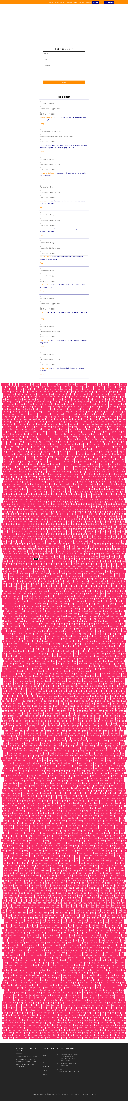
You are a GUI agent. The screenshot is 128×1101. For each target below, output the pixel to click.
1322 (82, 501)
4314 (51, 813)
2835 (5, 659)
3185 (88, 693)
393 (17, 417)
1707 (23, 541)
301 (106, 407)
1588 (54, 529)
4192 (29, 801)
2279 (70, 599)
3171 (19, 693)
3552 (27, 733)
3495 (95, 726)
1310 (25, 501)
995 (75, 469)
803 (83, 452)
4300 (101, 811)
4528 (76, 836)
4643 (64, 848)
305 (124, 407)
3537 (69, 731)
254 (22, 404)
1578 (3, 529)
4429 (42, 826)
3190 (113, 693)
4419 (113, 823)
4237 (16, 806)
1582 (23, 529)
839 (119, 454)
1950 (119, 564)
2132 (68, 584)
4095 (42, 791)
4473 (32, 831)
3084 (79, 683)
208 (69, 399)
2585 (66, 631)
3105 (66, 686)
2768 (31, 651)
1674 (109, 536)
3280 (81, 703)
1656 (19, 536)
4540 (16, 838)
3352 (85, 711)
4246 (64, 806)
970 (89, 467)
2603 (36, 634)
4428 (37, 826)
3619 (6, 741)
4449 (27, 828)
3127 (48, 688)
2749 (56, 649)
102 (115, 389)
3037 (74, 678)
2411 (20, 614)
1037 (36, 474)
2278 (65, 599)
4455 (58, 828)
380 (83, 414)
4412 (78, 823)
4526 (65, 836)
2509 (42, 624)
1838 (46, 554)
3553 (32, 733)
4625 (91, 845)
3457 (19, 723)
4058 (90, 786)
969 (84, 467)
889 (100, 459)
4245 (58, 806)
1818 (68, 551)
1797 (88, 549)
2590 (92, 631)
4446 (11, 828)
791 (31, 452)
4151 (74, 796)
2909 (31, 666)
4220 (49, 803)
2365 (25, 609)
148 (60, 394)
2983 (40, 673)
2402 (95, 611)
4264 (35, 808)
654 (57, 439)
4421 (124, 823)
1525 (113, 521)
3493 (85, 726)
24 (77, 384)
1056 (8, 476)
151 (73, 394)
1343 (63, 504)
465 (89, 422)
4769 (102, 860)
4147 (54, 796)
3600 (30, 738)
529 (123, 427)
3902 (4, 771)
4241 (37, 806)
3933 (42, 773)
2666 (121, 639)
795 (48, 452)
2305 (82, 601)
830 (79, 454)
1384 (21, 509)
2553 (24, 629)
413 (107, 417)
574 (75, 432)
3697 (46, 748)
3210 (93, 696)
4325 (107, 813)
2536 (58, 626)
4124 (63, 793)
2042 (95, 574)
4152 (79, 796)
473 (124, 422)
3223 (34, 698)
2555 (35, 629)
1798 (93, 549)
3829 (108, 761)
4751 (10, 860)
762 (30, 449)
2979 (19, 673)
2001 (4, 571)
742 (68, 447)
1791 (59, 549)
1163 (38, 487)
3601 (36, 738)
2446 (80, 616)
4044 (16, 786)
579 (97, 432)
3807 (118, 758)
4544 (37, 838)
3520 (102, 728)
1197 (77, 489)
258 (40, 404)
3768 (41, 756)
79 (29, 389)
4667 (67, 850)
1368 (64, 506)
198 (25, 399)
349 (71, 412)
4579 (97, 841)
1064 (49, 476)
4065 (5, 788)
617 (17, 437)
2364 (19, 609)
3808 (124, 758)
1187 (29, 489)
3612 (93, 738)
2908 (26, 666)
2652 (48, 639)
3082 (68, 683)
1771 (86, 546)
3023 (124, 676)
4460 (85, 828)
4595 (58, 843)
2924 (107, 666)
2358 (111, 606)
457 (53, 422)
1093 (72, 479)
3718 (30, 751)
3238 (113, 698)
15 (45, 384)
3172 (24, 693)
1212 (29, 491)
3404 (111, 716)
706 (39, 444)
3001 (9, 676)
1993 (86, 569)
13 (39, 384)
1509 (35, 521)
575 (79, 432)
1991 (76, 569)
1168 (62, 487)
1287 (31, 499)
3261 (108, 701)
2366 (30, 609)
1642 (73, 534)
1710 (38, 541)
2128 (48, 584)
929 (30, 464)
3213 (107, 696)
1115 (57, 481)
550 (93, 429)
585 (124, 432)
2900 (106, 663)
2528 (16, 626)
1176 (99, 487)
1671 (94, 536)
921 (119, 462)
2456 (9, 619)
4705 (21, 856)
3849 (90, 763)
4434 (69, 826)
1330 (122, 501)
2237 (102, 594)
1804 (123, 549)
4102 (78, 791)
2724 (50, 646)
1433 (21, 514)
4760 (56, 860)
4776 (15, 863)
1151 (104, 484)
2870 (70, 661)
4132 (103, 793)
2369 (46, 609)
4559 (117, 838)
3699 (57, 748)
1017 (58, 472)
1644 (84, 534)
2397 (69, 611)
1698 (104, 539)
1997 (106, 569)
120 (65, 392)
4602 (95, 843)
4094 (36, 791)
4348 (106, 816)
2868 (59, 661)
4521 (39, 836)
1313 (39, 501)
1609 (35, 531)
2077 (36, 579)
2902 (117, 663)
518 (74, 427)
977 (119, 467)
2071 (6, 579)
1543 (79, 524)
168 (22, 397)
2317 (19, 604)
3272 (40, 703)
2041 (90, 574)
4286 (27, 811)
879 (54, 459)
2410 (15, 614)
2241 (123, 594)
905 (50, 462)
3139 (108, 688)
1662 (49, 536)
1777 (115, 546)
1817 (63, 551)
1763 (47, 546)
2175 (33, 589)
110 (25, 392)
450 (22, 422)
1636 (43, 534)
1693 (79, 539)
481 (34, 424)
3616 (113, 738)
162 (119, 394)
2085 (79, 579)
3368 (46, 713)
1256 (124, 494)
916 (98, 462)
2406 (116, 611)
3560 (69, 733)
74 (11, 389)
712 (65, 444)
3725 (65, 751)
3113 (105, 686)
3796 (60, 758)
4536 (118, 836)
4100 (68, 791)
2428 (107, 614)
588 (13, 434)
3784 (122, 756)
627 (61, 437)
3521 (107, 728)
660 (84, 439)
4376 (11, 821)
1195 (68, 489)
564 (31, 432)
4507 (91, 833)
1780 (4, 549)
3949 (3, 776)
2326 (65, 604)
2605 (47, 634)
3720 (40, 751)
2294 (24, 601)
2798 (60, 654)
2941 (71, 669)
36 (121, 384)
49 (44, 387)
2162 (93, 586)
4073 (47, 788)
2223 (29, 594)
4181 (98, 798)
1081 (11, 479)
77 (21, 389)
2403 (100, 611)
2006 (31, 571)
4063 (117, 786)
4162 (4, 798)
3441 (58, 721)
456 (48, 422)
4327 (118, 813)
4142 (28, 796)
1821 (83, 551)
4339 (58, 816)
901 (32, 462)
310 (23, 409)
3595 (4, 738)
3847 (80, 763)
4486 (100, 831)
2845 (58, 659)
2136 (88, 584)
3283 (97, 703)
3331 (97, 708)
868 (5, 459)
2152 (44, 586)
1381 (6, 509)
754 (120, 447)
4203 (86, 801)
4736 (56, 858)
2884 (21, 663)
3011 (62, 676)
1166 (52, 487)
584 (119, 432)
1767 (67, 546)
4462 (95, 828)
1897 (102, 559)
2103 (50, 581)
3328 (81, 708)
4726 (5, 858)
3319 (34, 708)
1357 (9, 506)
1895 (92, 559)
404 (67, 417)
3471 (93, 723)
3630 (64, 741)
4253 (101, 806)
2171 (14, 589)
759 (17, 449)
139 (22, 394)
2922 (97, 666)
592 (31, 434)
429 (52, 419)
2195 (10, 591)
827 (65, 454)
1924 (113, 561)
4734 (46, 858)
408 (85, 417)
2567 (98, 629)
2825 (76, 656)
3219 (14, 698)
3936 (58, 773)
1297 (81, 499)
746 (86, 447)
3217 (4, 698)
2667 (4, 641)
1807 (14, 551)
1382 (10, 509)
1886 (46, 559)
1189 (39, 489)
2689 (118, 641)
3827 (97, 761)
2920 (86, 666)
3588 (92, 736)
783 (119, 449)
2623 (16, 636)
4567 (35, 841)
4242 (42, 806)
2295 (30, 601)
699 (8, 444)
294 (75, 407)
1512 (50, 521)
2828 (92, 656)
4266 (46, 808)
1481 (16, 519)
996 (80, 469)
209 (73, 399)
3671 (35, 746)
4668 (72, 850)
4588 (21, 843)
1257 (4, 496)
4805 (43, 865)
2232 (76, 594)
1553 (4, 526)
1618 (78, 531)
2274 (45, 599)
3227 (55, 698)
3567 (106, 733)
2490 (64, 621)
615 (9, 437)
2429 (112, 614)
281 (17, 407)
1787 (39, 549)
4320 (81, 813)
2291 (9, 601)
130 (107, 392)
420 (12, 419)
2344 (37, 606)
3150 (39, 691)
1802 (113, 549)
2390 (32, 611)
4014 (101, 781)
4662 (40, 850)
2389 (27, 611)
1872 (97, 556)
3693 (25, 748)
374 (57, 414)
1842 (66, 554)
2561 (66, 629)
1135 (28, 484)
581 (106, 432)
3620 (11, 741)
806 (97, 452)
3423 (86, 718)
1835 (30, 554)
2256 (77, 596)
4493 (16, 833)
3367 (40, 713)
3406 (122, 716)
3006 (36, 676)
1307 (10, 501)
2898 (96, 663)
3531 (37, 731)
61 (88, 387)
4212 (9, 803)
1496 (91, 519)
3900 (117, 768)
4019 (5, 783)
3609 (78, 738)
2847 (69, 659)
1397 (86, 509)
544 (66, 429)
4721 (101, 856)
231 (44, 402)
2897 (90, 663)
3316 (19, 708)
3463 (51, 723)
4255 (111, 806)
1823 (93, 551)
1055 (3, 476)
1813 (44, 551)
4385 (58, 821)
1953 (9, 566)
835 (101, 454)
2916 (66, 666)
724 (115, 444)
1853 (122, 554)
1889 (61, 559)
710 (57, 444)
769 (60, 449)
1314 (44, 501)
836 (106, 454)
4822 (10, 868)
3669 (25, 746)
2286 (107, 599)
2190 (108, 589)
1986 (51, 569)
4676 (114, 850)
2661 (95, 639)
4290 (48, 811)
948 (115, 464)
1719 (80, 541)
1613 (54, 531)
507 (28, 427)
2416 (45, 614)
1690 (64, 539)
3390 (37, 716)
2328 (76, 604)
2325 (60, 604)
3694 (30, 748)
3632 (74, 741)
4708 (37, 856)
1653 (4, 536)
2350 (69, 606)
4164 (14, 798)
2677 (55, 641)
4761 (61, 860)
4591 (37, 843)
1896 (97, 559)
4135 (118, 793)
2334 (107, 604)
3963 (77, 776)
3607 (68, 738)
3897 (101, 768)
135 (5, 394)
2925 (112, 666)
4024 (31, 783)
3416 (50, 718)
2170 (9, 589)
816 (17, 454)
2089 (100, 579)
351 (80, 412)
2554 (30, 629)
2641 (111, 636)
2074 (21, 579)
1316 (53, 501)
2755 (87, 649)
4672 (93, 850)
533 (17, 429)
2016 (82, 571)
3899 (112, 768)
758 (12, 449)
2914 (56, 666)
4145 (43, 796)
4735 (51, 858)
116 (49, 392)
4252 (95, 806)
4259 (9, 808)
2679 (65, 641)
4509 (101, 833)
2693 (15, 644)
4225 (76, 803)
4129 (88, 793)
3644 (16, 743)
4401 (20, 823)
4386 (64, 821)
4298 (90, 811)
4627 (102, 845)
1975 (118, 566)
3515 (77, 728)
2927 (123, 666)
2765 (15, 651)
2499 (111, 621)
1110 (34, 481)
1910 (45, 561)
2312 (119, 601)
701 (17, 444)
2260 (98, 596)
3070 (6, 683)
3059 (69, 681)
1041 (56, 474)
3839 (37, 763)
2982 (34, 673)
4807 (54, 865)
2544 (100, 626)
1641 (69, 534)
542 (57, 429)
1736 (39, 544)
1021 (78, 472)
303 (115, 407)
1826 (108, 551)
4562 (8, 841)
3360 (4, 713)
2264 (118, 596)
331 (114, 409)
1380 (123, 506)
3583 (65, 736)
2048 (5, 576)
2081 (57, 579)
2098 (25, 581)
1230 (117, 491)
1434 (26, 514)
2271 (30, 599)
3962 (72, 776)
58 (77, 387)
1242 (53, 494)
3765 (25, 756)
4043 (10, 786)
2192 (118, 589)
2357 (105, 606)
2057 (53, 576)
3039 (85, 678)
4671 (88, 850)
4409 (63, 823)
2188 (98, 589)
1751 (113, 544)
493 (88, 424)
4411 (73, 823)
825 (56, 454)
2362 (9, 609)
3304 (82, 706)
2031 (37, 574)
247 (115, 402)
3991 (100, 778)
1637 (48, 534)
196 (16, 399)
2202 (45, 591)
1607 (25, 531)
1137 (37, 484)
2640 (106, 636)
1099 (102, 479)
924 (8, 464)
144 (43, 394)
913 (85, 462)
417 (124, 417)
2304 (77, 601)
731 (21, 447)
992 (62, 469)
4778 (25, 863)
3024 (5, 678)
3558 (58, 733)
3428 (112, 718)
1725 (109, 541)
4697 (101, 853)
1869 (82, 556)
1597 (99, 529)
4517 (19, 836)
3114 (110, 686)
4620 (65, 845)
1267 (54, 496)
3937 (63, 773)
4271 (72, 808)
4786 (66, 863)
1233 (9, 494)
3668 (19, 746)
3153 (54, 691)
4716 (76, 856)
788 (17, 452)
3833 (5, 763)
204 (51, 399)
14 (42, 384)
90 (70, 389)
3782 (111, 756)
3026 (16, 678)
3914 (67, 771)
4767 (92, 860)
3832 (123, 761)
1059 (24, 476)
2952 (4, 671)
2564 (82, 629)
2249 (40, 596)
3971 (119, 776)
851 (50, 457)
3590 (103, 736)
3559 (64, 733)
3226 (50, 698)
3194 (10, 696)
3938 (69, 773)
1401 (106, 509)
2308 (98, 601)
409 (90, 417)
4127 (78, 793)
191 (119, 397)
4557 (106, 838)
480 (30, 424)
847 (32, 457)
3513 (67, 728)
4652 (111, 848)
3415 (45, 718)
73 (7, 389)
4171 (49, 798)
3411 (25, 718)
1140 (52, 484)
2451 (106, 616)
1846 (86, 554)
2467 (67, 619)
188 (106, 397)
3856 (6, 766)
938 (70, 464)
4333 (26, 816)
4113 (9, 793)
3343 (37, 711)
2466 (62, 619)
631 (79, 437)
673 (17, 442)
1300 (96, 499)
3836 (21, 763)
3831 (118, 761)
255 (27, 404)
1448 (96, 514)
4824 (21, 868)
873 (28, 459)
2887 (37, 663)
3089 (106, 683)
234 (57, 402)
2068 (111, 576)
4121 (48, 793)
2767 (26, 651)
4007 (65, 781)
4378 (21, 821)
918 (106, 462)
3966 (93, 776)
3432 (10, 721)
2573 (3, 631)
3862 (37, 766)
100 (106, 389)
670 (4, 442)
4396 (116, 821)
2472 (93, 619)
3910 (47, 771)
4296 (80, 811)
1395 (76, 509)
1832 (15, 554)
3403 (106, 716)
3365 (30, 713)
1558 (29, 526)
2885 (27, 663)
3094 (9, 686)
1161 (29, 487)
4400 (14, 823)
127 (94, 392)
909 (68, 462)
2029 (26, 574)
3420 (70, 718)
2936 (45, 669)
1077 (114, 476)
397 (35, 417)
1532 (23, 524)
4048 (37, 786)
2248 (35, 596)
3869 (75, 766)
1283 (11, 499)
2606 (52, 634)
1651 (119, 534)
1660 (39, 536)
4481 (73, 831)
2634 (74, 636)
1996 (101, 569)
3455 (9, 723)
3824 (81, 761)
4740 (77, 858)
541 (53, 429)
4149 (64, 796)
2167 (119, 586)
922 (123, 462)
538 (39, 429)
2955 (20, 671)
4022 (21, 783)
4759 (51, 860)
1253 (108, 494)
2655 (64, 639)
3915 (72, 771)
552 (102, 429)
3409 (15, 718)
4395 (111, 821)
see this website (45, 256)
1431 (11, 514)
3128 (53, 688)
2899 (101, 663)
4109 (114, 791)
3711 (119, 748)
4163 (9, 798)
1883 (30, 559)
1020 (73, 472)
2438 (37, 616)
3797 (65, 758)
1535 (38, 524)
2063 (85, 576)
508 (32, 427)
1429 (123, 511)
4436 (80, 826)
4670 (83, 850)
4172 (54, 798)
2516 (77, 624)
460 (66, 422)
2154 (54, 586)
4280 (118, 808)
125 (86, 392)
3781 (106, 756)
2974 (118, 671)
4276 (98, 808)
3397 (74, 716)
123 (78, 392)
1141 (57, 484)
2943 (82, 669)
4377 (16, 821)
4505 (80, 833)
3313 (4, 708)
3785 (3, 758)
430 (57, 419)
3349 (69, 711)
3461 (40, 723)
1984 (40, 569)
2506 (26, 624)
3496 (101, 726)
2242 (3, 596)
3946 (111, 773)
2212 (97, 591)
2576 (19, 631)
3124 (33, 688)
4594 (53, 843)
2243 (9, 596)
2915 (61, 666)
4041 (122, 783)
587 (8, 434)
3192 (123, 693)
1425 (103, 511)
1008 (14, 472)
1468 (74, 516)
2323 (50, 604)
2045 (111, 574)
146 (51, 394)
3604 (52, 738)
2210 (88, 591)
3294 (30, 706)
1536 (43, 524)
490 (75, 424)
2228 (55, 594)
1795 (78, 549)
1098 (97, 479)
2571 (119, 629)
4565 (24, 841)
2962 (56, 671)
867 (123, 457)
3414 (40, 718)
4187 (4, 801)
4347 (101, 816)
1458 (24, 516)
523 (96, 427)
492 (84, 424)
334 (4, 412)
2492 (74, 621)
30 (99, 384)
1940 (69, 564)
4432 (58, 826)
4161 (124, 796)
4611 (20, 845)
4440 (101, 826)
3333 (107, 708)
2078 (42, 579)
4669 (78, 850)
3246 (30, 701)
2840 (32, 659)
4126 (73, 793)
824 (52, 454)
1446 (86, 514)
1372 (84, 506)
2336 (118, 604)
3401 (95, 716)
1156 (5, 487)
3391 (42, 716)
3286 (113, 703)
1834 (25, 554)
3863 (43, 766)
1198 (82, 489)
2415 (40, 614)
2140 (108, 584)
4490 (122, 831)
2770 (41, 651)
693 (106, 442)
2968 (87, 671)
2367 (35, 609)
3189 (108, 693)
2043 (101, 574)
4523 (50, 836)
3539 (79, 731)
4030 (63, 783)
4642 (58, 848)
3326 (71, 708)
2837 (16, 659)
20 (63, 384)
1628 (3, 534)
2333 (102, 604)
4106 (99, 791)
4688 (53, 853)
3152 (49, 691)
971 (93, 467)
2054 (37, 576)
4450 (32, 828)
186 (97, 397)
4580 (102, 841)
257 (36, 404)
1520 (88, 521)
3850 (96, 763)
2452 (111, 616)
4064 (123, 786)
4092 (26, 791)
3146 (19, 691)
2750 (61, 649)
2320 (34, 604)
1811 (34, 551)
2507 (31, 624)
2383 (118, 609)
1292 (56, 499)
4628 (107, 845)
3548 (6, 733)
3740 (20, 753)
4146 (49, 796)
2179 (53, 589)
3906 (26, 771)
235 (61, 402)
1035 (25, 474)
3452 (116, 721)
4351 (122, 816)
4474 (37, 831)
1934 (38, 564)
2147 (19, 586)
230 (39, 402)
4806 (49, 865)
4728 (15, 858)
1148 (90, 484)
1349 (94, 504)
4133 (107, 793)
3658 (90, 743)
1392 (61, 509)
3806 (113, 758)
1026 (103, 472)
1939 (64, 564)
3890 (64, 768)
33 (110, 384)
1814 (49, 551)
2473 (98, 619)
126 (90, 392)
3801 (86, 758)
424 (30, 419)
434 (75, 419)
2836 (11, 659)
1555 (14, 526)
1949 (114, 564)
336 (12, 412)
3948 (121, 773)
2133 (73, 584)
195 (12, 399)
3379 (102, 713)
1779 (124, 546)
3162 (98, 691)
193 (3, 399)
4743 (92, 858)
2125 (33, 584)
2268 (14, 599)
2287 (113, 599)
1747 (93, 544)
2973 (113, 671)
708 (48, 444)
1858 (26, 556)
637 (105, 437)
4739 (71, 858)
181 (76, 397)
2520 (97, 624)
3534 (53, 731)
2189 (103, 589)
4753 (20, 860)
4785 (61, 863)
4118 (33, 793)
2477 (118, 619)
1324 (92, 501)
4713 (62, 856)
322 (74, 409)
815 (12, 454)
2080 (52, 579)
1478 (123, 516)
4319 (76, 813)
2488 (53, 621)
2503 (10, 624)
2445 (74, 616)
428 (48, 419)
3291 (14, 706)
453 (35, 422)
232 (48, 402)
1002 (108, 469)
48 (40, 387)
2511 (52, 624)
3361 (9, 713)
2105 (61, 581)
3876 (111, 766)
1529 (8, 524)
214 (95, 399)
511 (45, 427)
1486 (41, 519)
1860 (36, 556)
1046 (81, 474)
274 (110, 404)
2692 (10, 644)
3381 (113, 713)
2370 (51, 609)
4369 (96, 818)
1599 (109, 529)
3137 (98, 688)
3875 (106, 766)
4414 (88, 823)
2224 (35, 594)
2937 (50, 669)
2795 (44, 654)
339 (26, 412)
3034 (58, 678)
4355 (22, 818)
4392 (95, 821)
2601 (25, 634)
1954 (14, 566)
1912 (55, 561)
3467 (72, 723)
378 (74, 414)
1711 (43, 541)
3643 (11, 743)
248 (119, 402)
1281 (123, 496)
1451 (112, 514)
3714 (10, 751)
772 (73, 449)
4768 (97, 860)
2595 (118, 631)
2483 (27, 621)
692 (101, 442)
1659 (34, 536)
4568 (40, 841)
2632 (63, 636)
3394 (58, 716)
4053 (64, 786)
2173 (24, 589)
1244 (64, 494)
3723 (55, 751)
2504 (15, 624)
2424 (86, 614)
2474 (103, 619)
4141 (24, 796)
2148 (24, 586)
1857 (21, 556)
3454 (3, 723)
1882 (25, 559)
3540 (85, 731)
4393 (101, 821)
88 (62, 389)
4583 (118, 841)
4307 (15, 813)
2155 (59, 586)
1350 (99, 504)
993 (66, 469)
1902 (4, 561)
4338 (53, 816)
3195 (15, 696)
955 (22, 467)
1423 (92, 511)
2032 (42, 574)
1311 (30, 501)
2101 (40, 581)
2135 (83, 584)
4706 (26, 856)
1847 (92, 554)
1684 (33, 539)
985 (31, 469)
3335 (118, 708)
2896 (85, 663)
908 (63, 462)
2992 (87, 673)
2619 (118, 634)
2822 (60, 656)
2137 (93, 584)
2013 (67, 571)
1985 (46, 569)
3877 (116, 766)
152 (77, 394)
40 (11, 387)
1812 (39, 551)
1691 (69, 539)
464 (84, 422)
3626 (42, 741)
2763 (5, 651)
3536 (63, 731)
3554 (37, 733)
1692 (74, 539)
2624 (22, 636)
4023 (26, 783)
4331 (16, 816)
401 (53, 417)
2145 (9, 586)
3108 (81, 686)
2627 (37, 636)
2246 (25, 596)
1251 (99, 494)
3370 (56, 713)
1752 (117, 544)
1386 (31, 509)
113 (37, 392)
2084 (74, 579)
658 (75, 439)
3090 (111, 683)
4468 (6, 831)
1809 (24, 551)
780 (106, 449)
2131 (63, 584)
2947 (103, 669)
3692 (20, 748)
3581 (55, 736)
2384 (123, 609)
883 (72, 459)
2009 (47, 571)
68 (114, 387)
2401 (90, 611)
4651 (106, 848)
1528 (3, 524)
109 (21, 392)
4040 (117, 783)
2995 (103, 673)
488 (66, 424)
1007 (9, 472)
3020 (108, 676)
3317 (24, 708)
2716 (10, 646)
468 (102, 422)
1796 (83, 549)
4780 (35, 863)
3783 (117, 756)
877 (45, 459)
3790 (29, 758)
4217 (34, 803)
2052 (26, 576)
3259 (98, 701)
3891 (69, 768)
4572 (61, 841)
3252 (61, 701)
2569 (108, 629)
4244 (53, 806)
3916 (77, 771)
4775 (9, 863)
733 (29, 447)
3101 (46, 686)
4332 (21, 816)
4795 (112, 863)
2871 (75, 661)
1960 (44, 566)
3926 (6, 773)
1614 (59, 531)
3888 (53, 768)
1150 (100, 484)
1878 (5, 559)
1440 (56, 514)
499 (115, 424)
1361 (29, 506)
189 (110, 397)
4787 (71, 863)
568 (49, 432)
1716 (66, 541)
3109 (86, 686)
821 (38, 454)
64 (99, 387)
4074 (53, 788)
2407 (122, 611)
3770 (51, 756)
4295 (74, 811)
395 (26, 417)
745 (81, 447)
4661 (35, 850)
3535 (58, 731)
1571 (94, 526)
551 (98, 429)
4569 (46, 841)
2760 (112, 649)
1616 (69, 531)
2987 (61, 673)
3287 (118, 703)
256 (31, 404)
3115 (115, 686)
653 (53, 439)
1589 (59, 529)
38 (3, 387)
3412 (30, 718)
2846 (64, 659)
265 (71, 404)
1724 (104, 541)
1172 (81, 487)
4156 (99, 796)
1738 (49, 544)
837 (110, 454)
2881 (5, 663)
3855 (122, 763)
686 (74, 442)
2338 (6, 606)
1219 (63, 491)
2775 (66, 651)
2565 (87, 629)
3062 (85, 681)
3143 (4, 691)
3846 (74, 763)
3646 (27, 743)
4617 (50, 845)
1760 (33, 546)
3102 (51, 686)
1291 (51, 499)
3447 (90, 721)
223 (8, 402)
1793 (68, 549)
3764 (20, 756)
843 (14, 457)
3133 (78, 688)
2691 (4, 644)
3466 (67, 723)
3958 (51, 776)
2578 (29, 631)
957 (31, 467)
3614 (103, 738)
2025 (5, 574)
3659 (95, 743)
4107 (104, 791)
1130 (4, 484)
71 (124, 387)
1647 (99, 534)
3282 (92, 703)
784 (124, 449)
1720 (85, 541)
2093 (121, 579)
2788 (9, 654)
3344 (42, 711)
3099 (35, 686)
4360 (48, 818)
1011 (29, 472)
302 (110, 407)
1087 (41, 479)
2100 (35, 581)
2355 (95, 606)
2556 (40, 629)
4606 (117, 843)
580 (101, 432)
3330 (92, 708)
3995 (121, 778)
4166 (24, 798)
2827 (86, 656)
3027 (21, 678)
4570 (51, 841)
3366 (35, 713)
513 (53, 427)
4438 (90, 826)
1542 (73, 524)
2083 (68, 579)
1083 (21, 479)
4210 (123, 801)
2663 (106, 639)
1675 (114, 536)
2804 (92, 654)
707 (44, 444)
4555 (95, 838)
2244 (14, 596)
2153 (49, 586)
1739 (54, 544)
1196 (72, 489)
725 (119, 444)
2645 (11, 639)
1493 (76, 519)
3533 (48, 731)
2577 (24, 631)
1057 (13, 476)
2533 (42, 626)
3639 (111, 741)
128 (99, 392)
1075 (104, 476)
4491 (6, 833)
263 (62, 404)
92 (77, 389)
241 (88, 402)
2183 (73, 589)
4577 (87, 841)
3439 (48, 721)
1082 (16, 479)
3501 (4, 728)
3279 (76, 703)
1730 (10, 544)
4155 (94, 796)
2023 (118, 571)
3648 (37, 743)
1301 (101, 499)
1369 (69, 506)
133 (120, 392)
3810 (9, 761)
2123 (23, 584)
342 (39, 412)
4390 (85, 821)
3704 (83, 748)
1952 (4, 566)
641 (123, 437)
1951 (124, 564)
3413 (35, 718)
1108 (25, 481)
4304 (122, 811)
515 (62, 427)
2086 (84, 579)
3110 (91, 686)
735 (38, 447)
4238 (22, 806)
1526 (118, 521)
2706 (83, 644)
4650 (101, 848)
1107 (20, 481)
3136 (93, 688)
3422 (81, 718)
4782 (45, 863)
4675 (108, 850)
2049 (11, 576)
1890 (66, 559)
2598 (10, 634)
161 (115, 394)
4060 (101, 786)
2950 (119, 669)
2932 (24, 669)
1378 (113, 506)
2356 (100, 606)
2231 (71, 594)
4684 (32, 853)
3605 (57, 738)
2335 (113, 604)
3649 (43, 743)
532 (12, 429)
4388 (74, 821)
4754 (25, 860)
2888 (43, 663)
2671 (25, 641)
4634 (16, 848)
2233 (81, 594)
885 (81, 459)
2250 (46, 596)
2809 (118, 654)
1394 (71, 509)
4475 (42, 831)
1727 (119, 541)
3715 (15, 751)
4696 (96, 853)
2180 (58, 589)
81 (36, 389)
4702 (5, 856)
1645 (89, 534)
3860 (27, 766)
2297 (40, 601)
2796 (50, 654)
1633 (28, 534)
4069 (27, 788)
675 (26, 442)
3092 (122, 683)
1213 (34, 491)
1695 (89, 539)
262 (58, 404)
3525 (6, 731)
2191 (113, 589)
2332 (97, 604)
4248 (74, 806)
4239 (27, 806)
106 (8, 392)
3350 (74, 711)
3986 (74, 778)
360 (120, 412)
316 (48, 409)
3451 (111, 721)
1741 (64, 544)
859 (86, 457)
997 (84, 469)
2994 (98, 673)
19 (59, 384)
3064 (95, 681)
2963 (61, 671)
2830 (102, 656)
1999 (116, 569)
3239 (118, 698)
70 (121, 387)
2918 (76, 666)
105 (4, 392)
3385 (11, 716)
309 (19, 409)
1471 (89, 516)
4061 (106, 786)
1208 (10, 491)
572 (66, 432)
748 (94, 447)
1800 (103, 549)
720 (98, 444)
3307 (98, 706)
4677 (119, 850)
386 (110, 414)
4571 (56, 841)
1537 (49, 524)
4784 (55, 863)
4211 (4, 803)
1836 (36, 554)
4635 (21, 848)
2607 (57, 634)
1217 (53, 491)
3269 (25, 703)
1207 (5, 491)
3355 (101, 711)
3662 (111, 743)
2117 (119, 581)
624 (47, 437)
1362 (34, 506)
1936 (49, 564)
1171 (76, 487)
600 (66, 434)
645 (17, 439)
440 (102, 419)
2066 (101, 576)
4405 (41, 823)
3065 (101, 681)
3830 (113, 761)
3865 (54, 766)
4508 (96, 833)
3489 (64, 726)
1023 (88, 472)
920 (114, 462)
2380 (102, 609)
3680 (81, 746)
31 (103, 384)
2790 (19, 654)
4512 (116, 833)
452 (30, 422)
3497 (106, 726)
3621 (16, 741)
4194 (39, 801)
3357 (111, 711)
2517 (82, 624)
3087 (95, 683)
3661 (106, 743)
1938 (58, 564)
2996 (108, 673)
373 (53, 414)
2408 (5, 614)
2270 (25, 599)
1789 (49, 549)
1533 (28, 524)
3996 (6, 781)
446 (4, 422)
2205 (61, 591)
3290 (9, 706)
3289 (3, 706)
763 (34, 449)
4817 (106, 865)
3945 (105, 773)
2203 (51, 591)
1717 (71, 541)
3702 (72, 748)
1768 (71, 546)
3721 (45, 751)
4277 (103, 808)
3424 (91, 718)
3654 (69, 743)
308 (14, 409)
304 (120, 407)
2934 (35, 669)
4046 (26, 786)
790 (26, 452)
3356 (106, 711)
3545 (111, 731)
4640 (48, 848)
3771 (56, 756)
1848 (97, 554)
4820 (121, 865)
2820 (49, 656)
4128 (83, 793)
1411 (35, 511)
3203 (55, 696)
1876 (117, 556)
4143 (33, 796)
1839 (51, 554)
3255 (77, 701)
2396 (63, 611)
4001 (32, 781)
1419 (73, 511)
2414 (35, 614)
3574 (19, 736)
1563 (54, 526)
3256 (82, 701)
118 (57, 392)
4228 (91, 803)
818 (25, 454)
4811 (75, 865)
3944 (100, 773)
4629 (113, 845)
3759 (117, 753)
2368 (40, 609)
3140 (113, 688)
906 (54, 462)
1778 (119, 546)
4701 (122, 853)
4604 (106, 843)
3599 (25, 738)
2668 (9, 641)
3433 (16, 721)
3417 (55, 718)
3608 (73, 738)
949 (119, 464)
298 (93, 407)
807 (102, 452)
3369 (51, 713)
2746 (41, 649)
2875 (95, 661)
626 (56, 437)
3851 (101, 763)
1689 (59, 539)
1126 (108, 481)
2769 (36, 651)
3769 (46, 756)
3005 (30, 676)
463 (80, 422)
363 (8, 414)
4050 (48, 786)
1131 (9, 484)
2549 (4, 629)
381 (88, 414)
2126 (38, 584)
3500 (122, 726)
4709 (42, 856)
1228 (107, 491)
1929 (14, 564)
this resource (44, 340)
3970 (114, 776)
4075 (58, 788)
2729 (76, 646)
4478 (57, 831)
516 (66, 427)
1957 (29, 566)
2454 (121, 616)
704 (30, 444)
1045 (76, 474)
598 (57, 434)
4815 (96, 865)
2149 (29, 586)
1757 (18, 546)
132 (115, 392)
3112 (100, 686)
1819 (73, 551)
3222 (29, 698)
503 (9, 427)
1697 (99, 539)
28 (92, 384)
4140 (18, 796)
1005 (123, 469)
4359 (43, 818)
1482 (20, 519)
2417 (50, 614)
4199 (64, 801)
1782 (14, 549)
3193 (5, 696)
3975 (16, 778)
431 (61, 419)
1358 (14, 506)
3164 (109, 691)
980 (8, 469)
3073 (21, 683)
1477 (119, 516)
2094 (4, 581)
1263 (34, 496)
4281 (124, 808)
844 (18, 457)
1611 (45, 531)
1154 (119, 484)
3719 (35, 751)
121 (69, 392)
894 (122, 459)
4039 (112, 783)
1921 (98, 561)
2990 (77, 673)
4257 (121, 806)
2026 (11, 574)
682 (56, 442)
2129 (53, 584)
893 (118, 459)
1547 (99, 524)
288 (48, 407)
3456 (14, 723)
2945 (92, 669)
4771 (112, 860)
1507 (25, 521)
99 (102, 389)
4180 (93, 798)
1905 (20, 561)
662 (93, 439)
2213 (102, 591)
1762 (42, 546)
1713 (52, 541)
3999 (22, 781)
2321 (39, 604)
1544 (84, 524)
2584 (61, 631)
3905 (20, 771)
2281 (81, 599)
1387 (36, 509)
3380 (108, 713)
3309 (109, 706)
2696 (31, 644)
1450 (107, 514)
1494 (81, 519)
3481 (21, 726)
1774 (100, 546)
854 (64, 457)
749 (98, 447)
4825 (26, 868)
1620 (88, 531)
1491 (66, 519)
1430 (6, 514)
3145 (14, 691)
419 (8, 419)
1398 (91, 509)
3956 (40, 776)
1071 (84, 476)
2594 (113, 631)
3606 (62, 738)
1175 (95, 487)
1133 (18, 484)
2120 (9, 584)
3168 (4, 693)
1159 (19, 487)
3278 (71, 703)
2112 (95, 581)
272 (102, 404)
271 (98, 404)
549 (89, 429)
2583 (55, 631)
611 (116, 434)
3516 (82, 728)
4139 (13, 796)
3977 (26, 778)
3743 (35, 753)
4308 (20, 813)
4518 (24, 836)
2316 (14, 604)
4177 (78, 798)
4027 (47, 783)
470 (111, 422)
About (57, 2)
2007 (36, 571)
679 (43, 442)
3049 (16, 681)
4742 (87, 858)
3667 (14, 746)
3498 (111, 726)
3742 (30, 753)
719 (94, 444)
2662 (100, 639)
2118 (124, 581)
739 (55, 447)
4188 (9, 801)
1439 (51, 514)
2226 (45, 594)
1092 (67, 479)
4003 (43, 781)
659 (80, 439)
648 (30, 439)
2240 (118, 594)
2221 (19, 594)
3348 (64, 711)
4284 (16, 811)
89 (66, 389)
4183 (108, 798)
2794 (39, 654)
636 (101, 437)
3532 (42, 731)
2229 (61, 594)
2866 (48, 661)
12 (35, 384)
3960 (61, 776)
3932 (37, 773)
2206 (67, 591)
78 (25, 389)
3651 (53, 743)
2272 (35, 599)
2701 (57, 644)
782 (115, 449)
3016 (87, 676)
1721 (90, 541)
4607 (122, 843)
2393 (48, 611)
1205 (117, 489)
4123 (58, 793)
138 (17, 394)
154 (85, 394)
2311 (114, 601)
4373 (116, 818)
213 (90, 399)
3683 (97, 746)
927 (22, 464)
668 (120, 439)
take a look (44, 284)
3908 (36, 771)
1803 (118, 549)
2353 (85, 606)
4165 (19, 798)
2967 (82, 671)
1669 (84, 536)
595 (44, 434)
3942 (90, 773)
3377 (92, 713)
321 (70, 409)
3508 (42, 728)
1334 (18, 504)
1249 (89, 494)
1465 (59, 516)
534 (21, 429)
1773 (95, 546)
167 (18, 397)
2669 (14, 641)
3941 (84, 773)
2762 (122, 649)
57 (73, 387)
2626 (32, 636)
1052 (112, 474)
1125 (103, 481)
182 (80, 397)
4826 (31, 868)
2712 (113, 644)
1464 (54, 516)
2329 (81, 604)
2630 (53, 636)
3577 (34, 736)
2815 (24, 656)
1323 (87, 501)
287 (44, 407)
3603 (46, 738)
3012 (67, 676)
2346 (48, 606)
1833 (20, 554)
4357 (32, 818)
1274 (89, 496)
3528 (21, 731)
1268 (59, 496)
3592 (113, 736)
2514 (67, 624)
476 (12, 424)
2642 (116, 636)
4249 (80, 806)
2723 (45, 646)
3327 (76, 708)
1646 (94, 534)
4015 (106, 781)
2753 (76, 649)
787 (13, 452)
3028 (26, 678)
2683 (86, 641)
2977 (8, 673)
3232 (81, 698)
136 (9, 394)
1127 (113, 481)
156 (94, 394)
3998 (16, 781)
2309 (104, 601)
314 (40, 409)
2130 (58, 584)
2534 (48, 626)
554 (111, 429)
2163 (98, 586)
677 (34, 442)
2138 (98, 584)
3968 (103, 776)
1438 (46, 514)
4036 (96, 783)
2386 (11, 611)
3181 (68, 693)
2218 (4, 594)
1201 (97, 489)
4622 (76, 845)
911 (77, 462)
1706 (18, 541)
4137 (3, 796)
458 (57, 422)
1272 (79, 496)
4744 (97, 858)
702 (22, 444)
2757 (97, 649)
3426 (102, 718)
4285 (21, 811)
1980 (20, 569)
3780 (101, 756)
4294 (69, 811)
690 (92, 442)
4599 (79, 843)
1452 (117, 514)
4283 (11, 811)
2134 (78, 584)
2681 (76, 641)
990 (53, 469)
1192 (53, 489)
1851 (112, 554)
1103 (122, 479)
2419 (60, 614)
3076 (37, 683)
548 (84, 429)
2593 (108, 631)
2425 (91, 614)
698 (4, 444)
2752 (71, 649)
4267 (51, 808)
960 (44, 467)
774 (81, 449)
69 (117, 387)
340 (30, 412)
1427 (113, 511)
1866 (67, 556)
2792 (29, 654)
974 (106, 467)
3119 (9, 688)
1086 (36, 479)
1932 (28, 564)
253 (18, 404)
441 (106, 419)
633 (87, 437)
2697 (36, 644)
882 (67, 459)
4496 (32, 833)
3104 (61, 686)
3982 (52, 778)
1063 (44, 476)
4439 (95, 826)
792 (35, 452)
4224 (70, 803)
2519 (92, 624)
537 (35, 429)
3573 (13, 736)
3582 (60, 736)
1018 (63, 472)
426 (39, 419)
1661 (44, 536)
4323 (97, 813)
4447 (16, 828)
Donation (89, 2)
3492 (80, 726)
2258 (87, 596)
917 (102, 462)
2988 (66, 673)
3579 (44, 736)
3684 (102, 746)
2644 (6, 639)
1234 (14, 494)
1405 (4, 511)
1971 (99, 566)
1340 (48, 504)
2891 (58, 663)
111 (29, 392)
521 (87, 427)
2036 (63, 574)
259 (44, 404)
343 (44, 412)
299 (97, 407)
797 (57, 452)
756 (4, 449)
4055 (74, 786)
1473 (99, 516)
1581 (18, 529)
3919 (92, 771)
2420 (65, 614)
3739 (15, 753)
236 (66, 402)
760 (21, 449)
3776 (81, 756)
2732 (91, 646)
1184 (15, 489)
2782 (101, 651)
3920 (97, 771)
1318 (63, 501)
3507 (36, 728)
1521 (93, 521)
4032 (74, 783)
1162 (33, 487)
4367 (85, 818)
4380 (31, 821)
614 (4, 437)
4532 (97, 836)
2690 (123, 641)
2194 (5, 591)
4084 (106, 788)
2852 (95, 659)
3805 (108, 758)
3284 (102, 703)
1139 (47, 484)
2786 (122, 651)
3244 (19, 701)
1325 (97, 501)
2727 (65, 646)
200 (33, 399)
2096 (14, 581)
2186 (88, 589)
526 (109, 427)
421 (17, 419)
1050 (102, 474)
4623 (81, 845)
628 (65, 437)
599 (62, 434)
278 (3, 407)
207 (64, 399)
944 (97, 464)
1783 (19, 549)
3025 (10, 678)
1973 (109, 566)
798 (61, 452)
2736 (111, 646)
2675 (45, 641)
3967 (98, 776)
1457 (19, 516)
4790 (87, 863)
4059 (96, 786)
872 (23, 459)
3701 (67, 748)
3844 (64, 763)
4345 (90, 816)
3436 (32, 721)
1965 (69, 566)
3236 (102, 698)
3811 (14, 761)
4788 (76, 863)
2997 (113, 673)
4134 (113, 793)
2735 (106, 646)
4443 (117, 826)
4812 (80, 865)
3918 (87, 771)
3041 (95, 678)
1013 (39, 472)
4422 (5, 826)
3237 (107, 698)
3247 (35, 701)
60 (84, 387)
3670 (30, 746)
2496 (95, 621)
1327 (107, 501)
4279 (113, 808)
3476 (119, 723)
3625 (37, 741)
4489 (116, 831)
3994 (116, 778)
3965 (87, 776)
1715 (61, 541)
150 (68, 394)
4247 (69, 806)
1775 (105, 546)
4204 (91, 801)
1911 (50, 561)
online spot (44, 368)
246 (110, 402)
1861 (41, 556)
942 (88, 464)
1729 (5, 544)
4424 (16, 826)
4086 (117, 788)
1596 (94, 529)
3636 (95, 741)
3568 (111, 733)
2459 (25, 619)
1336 (28, 504)
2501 (121, 621)
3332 (102, 708)
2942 (76, 669)
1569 (84, 526)
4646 (80, 848)
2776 (71, 651)
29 (96, 384)
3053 (37, 681)
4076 (63, 788)
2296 (35, 601)
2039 (79, 574)
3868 (70, 766)
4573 (66, 841)
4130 (93, 793)
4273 (82, 808)
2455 (4, 619)
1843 (71, 554)
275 (115, 404)
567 (44, 432)
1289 (41, 499)
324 (83, 409)
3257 (87, 701)
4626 (97, 845)
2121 (14, 584)
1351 (104, 504)
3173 (29, 693)
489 (70, 424)
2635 (79, 636)
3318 (29, 708)
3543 (100, 731)
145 (47, 394)
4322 (91, 813)
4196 (49, 801)
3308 (104, 706)
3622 (21, 741)
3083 (73, 683)
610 (112, 434)
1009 (19, 472)
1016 (53, 472)
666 (111, 439)
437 (88, 419)
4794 (107, 863)
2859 (11, 661)
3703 (77, 748)
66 (106, 387)
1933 (33, 564)
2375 (76, 609)
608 (102, 434)
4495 (27, 833)
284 (30, 407)
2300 (56, 601)
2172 (19, 589)
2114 (105, 581)
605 (89, 434)
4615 (40, 845)
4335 (37, 816)
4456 (64, 828)
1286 (26, 499)
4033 (79, 783)
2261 (103, 596)
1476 (114, 516)
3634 (84, 741)
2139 (103, 584)
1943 (83, 564)
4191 (25, 801)
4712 (57, 856)
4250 (85, 806)
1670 (89, 536)
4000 (27, 781)
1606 (20, 531)
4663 (46, 850)
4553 (85, 838)
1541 (69, 524)
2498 (106, 621)
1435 (31, 514)
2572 (124, 629)
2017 (87, 571)
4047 (32, 786)
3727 (75, 751)
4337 (48, 816)
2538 (69, 626)
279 (8, 407)
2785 (117, 651)
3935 (53, 773)
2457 (14, 619)
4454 (53, 828)
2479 (6, 621)
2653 (53, 639)
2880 (121, 661)
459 (62, 422)
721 (102, 444)
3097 (25, 686)
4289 (43, 811)
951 (4, 467)
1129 (122, 481)
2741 (15, 649)
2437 (32, 616)
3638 (106, 741)
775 (85, 449)
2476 (113, 619)
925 (13, 464)
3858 (16, 766)
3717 (25, 751)
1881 (20, 559)
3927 (11, 773)
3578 (39, 736)
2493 (80, 621)
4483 (84, 831)
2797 (55, 654)
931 (39, 464)
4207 (107, 801)
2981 (29, 673)
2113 (100, 581)
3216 (122, 696)
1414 (49, 511)
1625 (113, 531)
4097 (52, 791)
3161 (94, 691)
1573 (104, 526)
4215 (24, 803)
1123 (94, 481)
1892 (76, 559)
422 (21, 419)
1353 (114, 504)
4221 (55, 803)
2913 (51, 666)
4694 (85, 853)
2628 (42, 636)
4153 (84, 796)
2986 (56, 673)
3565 (95, 733)
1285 (21, 499)
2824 (70, 656)
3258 (92, 701)
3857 (11, 766)
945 (102, 464)
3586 (82, 736)
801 (74, 452)
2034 (53, 574)
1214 (39, 491)
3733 (106, 751)
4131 (98, 793)
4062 (112, 786)
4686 (43, 853)
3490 (69, 726)
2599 (15, 634)
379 (79, 414)
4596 (63, 843)
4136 (123, 793)
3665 (4, 746)
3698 (51, 748)
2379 (97, 609)
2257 (82, 596)
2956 (25, 671)
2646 (16, 639)
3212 (102, 696)
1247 (79, 494)
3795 (55, 758)
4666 (62, 850)
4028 (53, 783)
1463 (49, 516)
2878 (111, 661)
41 (14, 387)
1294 (66, 499)
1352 (109, 504)
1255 (119, 494)
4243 (48, 806)
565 (35, 432)
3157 (74, 691)
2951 (124, 669)
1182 (5, 489)
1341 (53, 504)
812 (124, 452)
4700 (117, 853)
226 (22, 402)
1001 (103, 469)
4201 (75, 801)
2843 (48, 659)
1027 (108, 472)
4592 (42, 843)
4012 (91, 781)
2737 (117, 646)
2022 (113, 571)
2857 (122, 659)
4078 (74, 788)
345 (53, 412)
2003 (14, 571)
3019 (103, 676)
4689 (59, 853)
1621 (93, 531)
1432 (15, 514)
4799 (11, 865)
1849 (102, 554)
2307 (93, 601)
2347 (53, 606)
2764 (10, 651)
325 (87, 409)
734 (34, 447)
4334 (32, 816)
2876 (100, 661)
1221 (73, 491)
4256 (116, 806)
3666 (9, 746)
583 (114, 432)
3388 (27, 716)
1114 (52, 481)
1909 (40, 561)
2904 (5, 666)
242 (92, 402)
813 (4, 454)
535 (26, 429)
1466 (64, 516)
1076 (109, 476)
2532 (37, 626)
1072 (89, 476)
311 (27, 409)
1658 (29, 536)
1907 (30, 561)
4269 (62, 808)
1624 (108, 531)
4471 (21, 831)
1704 (8, 541)
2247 (30, 596)
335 (8, 412)
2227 (50, 594)
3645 (22, 743)
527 (114, 427)
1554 (9, 526)
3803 (97, 758)
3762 (10, 756)
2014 (72, 571)
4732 (35, 858)
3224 (39, 698)
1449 (102, 514)
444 (120, 419)
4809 (65, 865)
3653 (64, 743)
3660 (101, 743)
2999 (124, 673)
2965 (72, 671)
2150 (34, 586)
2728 (71, 646)
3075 (31, 683)
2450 (101, 616)
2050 (16, 576)
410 (94, 417)
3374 (77, 713)
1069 (74, 476)
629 (70, 437)
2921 (91, 666)
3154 (59, 691)
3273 (45, 703)
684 (65, 442)
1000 (98, 469)
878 (50, 459)
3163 (104, 691)
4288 (37, 811)
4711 (52, 856)
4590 (32, 843)
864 (109, 457)
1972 (104, 566)
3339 (16, 711)
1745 (83, 544)
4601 (90, 843)
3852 (106, 763)
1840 (56, 554)
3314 (9, 708)
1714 (57, 541)
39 (7, 387)
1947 (104, 564)
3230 (71, 698)
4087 (122, 788)
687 (79, 442)
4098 (58, 791)
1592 (74, 529)
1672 (99, 536)
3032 (47, 678)
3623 (27, 741)
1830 (5, 554)
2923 (102, 666)
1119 (75, 481)
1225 (92, 491)
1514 (59, 521)
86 (55, 389)
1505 (15, 521)
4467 (122, 828)
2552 (19, 629)
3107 (76, 686)
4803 (32, 865)
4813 (85, 865)
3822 (70, 761)
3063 (90, 681)
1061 (34, 476)
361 (124, 412)
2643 (121, 636)
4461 (90, 828)
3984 (63, 778)
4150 (69, 796)
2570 (114, 629)
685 (70, 442)
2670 (19, 641)
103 (119, 389)
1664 (59, 536)
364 (13, 414)
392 (13, 417)
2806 (102, 654)
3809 (4, 761)
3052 (32, 681)
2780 (91, 651)
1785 (29, 549)
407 (81, 417)
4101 (73, 791)
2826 (81, 656)
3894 (85, 768)
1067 (64, 476)
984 (26, 469)
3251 (56, 701)
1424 (98, 511)
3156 (69, 691)
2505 (21, 624)
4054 (69, 786)
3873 (96, 766)
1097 (92, 479)
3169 (9, 693)
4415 (93, 823)
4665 (56, 850)
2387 (16, 611)
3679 (76, 746)
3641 (121, 741)
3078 (47, 683)
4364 (69, 818)
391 (9, 417)
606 (94, 434)
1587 (49, 529)
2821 (55, 656)
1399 (96, 509)
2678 (60, 641)
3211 (98, 696)
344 (48, 412)
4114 (14, 793)
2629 (48, 636)
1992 (81, 569)
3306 (93, 706)
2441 (53, 616)
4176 (73, 798)
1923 (108, 561)
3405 (117, 716)
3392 (48, 716)
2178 (48, 589)
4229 (97, 803)
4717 (81, 856)
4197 (55, 801)
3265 (4, 703)
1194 (63, 489)
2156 (64, 586)
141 (30, 394)
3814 (29, 761)
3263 (119, 701)
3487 (53, 726)
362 (4, 414)
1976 (123, 566)
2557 (45, 629)
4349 (111, 816)
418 (3, 419)
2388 (22, 611)
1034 (20, 474)
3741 (25, 753)
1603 (5, 531)
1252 (104, 494)
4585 (5, 843)
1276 (98, 496)
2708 (93, 644)
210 (78, 399)
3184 (83, 693)
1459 (29, 516)
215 (99, 399)
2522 (107, 624)
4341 (69, 816)
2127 (43, 584)
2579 (34, 631)
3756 (102, 753)
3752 (81, 753)
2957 (30, 671)
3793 (45, 758)
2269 (20, 599)
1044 (71, 474)
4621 (70, 845)
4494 (22, 833)
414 (111, 417)
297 (88, 407)
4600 (85, 843)
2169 (4, 589)
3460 (35, 723)
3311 (119, 706)
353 (89, 412)
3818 (50, 761)
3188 (103, 693)
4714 (67, 856)
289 (53, 407)
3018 (98, 676)
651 (44, 439)
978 (123, 467)
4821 (5, 868)
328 (100, 409)
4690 (64, 853)
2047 (122, 574)
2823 (65, 656)
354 (93, 412)
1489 (56, 519)
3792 (39, 758)
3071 (11, 683)
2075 (26, 579)
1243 (58, 494)
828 (70, 454)
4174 (63, 798)
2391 (37, 611)
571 (62, 432)
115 (45, 392)
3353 (90, 711)
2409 (10, 614)
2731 (86, 646)
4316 (61, 813)
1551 (119, 524)
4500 (53, 833)
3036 (69, 678)
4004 (48, 781)
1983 (35, 569)
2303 (72, 601)
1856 (16, 556)
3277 (66, 703)
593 (35, 434)
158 (102, 394)
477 (17, 424)
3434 (21, 721)
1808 (19, 551)
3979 (37, 778)
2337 (123, 604)
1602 (124, 529)
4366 (80, 818)
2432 (6, 616)
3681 (86, 746)
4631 (123, 845)
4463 (101, 828)
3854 (117, 763)
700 (13, 444)
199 (29, 399)
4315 (56, 813)
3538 (74, 731)
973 (102, 467)
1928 (9, 564)
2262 (108, 596)
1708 (28, 541)
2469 (77, 619)
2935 (40, 669)
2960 (46, 671)
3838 (32, 763)
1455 (9, 516)
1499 (107, 519)
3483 (32, 726)
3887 (48, 768)
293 (70, 407)
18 (56, 384)
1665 (64, 536)
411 (98, 417)
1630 (13, 534)
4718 (86, 856)
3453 (122, 721)
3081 (63, 683)
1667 (74, 536)
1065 (54, 476)
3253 (66, 701)
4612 (25, 845)
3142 (123, 688)
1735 (34, 544)
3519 (97, 728)
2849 (80, 659)
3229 (66, 698)
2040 (85, 574)
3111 (96, 686)
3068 (117, 681)
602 (75, 434)
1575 (114, 526)
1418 (68, 511)
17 (52, 384)
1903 (10, 561)
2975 (123, 671)
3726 (70, 751)
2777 (76, 651)
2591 (98, 631)
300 (102, 407)
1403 (116, 509)
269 (89, 404)
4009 (76, 781)
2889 (48, 663)
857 (77, 457)
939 (75, 464)
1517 (73, 521)
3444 (74, 721)
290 (57, 407)
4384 (53, 821)
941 (84, 464)
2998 (119, 673)
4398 (4, 823)
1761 (38, 546)
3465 (62, 723)
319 (61, 409)
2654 (58, 639)
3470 (88, 723)
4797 (123, 863)
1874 (107, 556)
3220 (19, 698)
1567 (74, 526)
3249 (45, 701)
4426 (26, 826)
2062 (79, 576)
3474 (108, 723)
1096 (87, 479)
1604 (10, 531)
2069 (117, 576)
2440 (48, 616)
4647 (85, 848)
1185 (20, 489)
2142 (118, 584)
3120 (14, 688)
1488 (51, 519)
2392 (42, 611)
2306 (88, 601)
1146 (80, 484)
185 (93, 397)
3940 (79, 773)
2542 (90, 626)
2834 (123, 656)
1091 (62, 479)
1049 (97, 474)
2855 (111, 659)
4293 (64, 811)
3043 (106, 678)
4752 (15, 860)
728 (8, 447)
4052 (58, 786)
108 (17, 392)
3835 (16, 763)
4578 (92, 841)
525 (105, 427)
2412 (25, 614)
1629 (8, 534)
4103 (83, 791)
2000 (121, 569)
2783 (106, 651)
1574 (109, 526)
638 (110, 437)
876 (41, 459)
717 (86, 444)
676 (30, 442)
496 (102, 424)
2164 (104, 586)
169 (26, 397)
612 (120, 434)
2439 (43, 616)
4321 (86, 813)
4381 (37, 821)
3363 (19, 713)
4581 (108, 841)
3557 (53, 733)
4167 (29, 798)
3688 (124, 746)
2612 (83, 634)
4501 (59, 833)
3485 (42, 726)
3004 (25, 676)
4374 (122, 818)
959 (40, 467)
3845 (69, 763)
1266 (49, 496)
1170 (72, 487)
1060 (29, 476)
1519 (83, 521)
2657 (74, 639)
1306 (5, 501)
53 (58, 387)
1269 (64, 496)
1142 (61, 484)
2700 (52, 644)
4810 (70, 865)
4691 (69, 853)
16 (49, 384)
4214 (19, 803)
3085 (84, 683)
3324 (60, 708)
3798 (70, 758)
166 (14, 397)
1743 (73, 544)
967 (75, 467)
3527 (16, 731)
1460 (34, 516)
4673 (98, 850)
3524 (123, 728)
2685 (97, 641)
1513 (54, 521)
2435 (22, 616)
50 (48, 387)
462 (75, 422)
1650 (114, 534)
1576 (119, 526)
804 (88, 452)
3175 (38, 693)
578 (92, 432)
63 (95, 387)
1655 (14, 536)
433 (70, 419)
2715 (5, 646)
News (62, 2)
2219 (9, 594)
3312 (124, 706)
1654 (9, 536)
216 (103, 399)
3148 (29, 691)
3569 (116, 733)
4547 (53, 838)
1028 (113, 472)
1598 (104, 529)
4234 (123, 803)
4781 (40, 863)
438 (92, 419)
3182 (73, 693)
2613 (88, 634)
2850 (85, 659)
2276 (55, 599)
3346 (53, 711)
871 (19, 459)
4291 (53, 811)
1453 (122, 514)
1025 (98, 472)
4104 (88, 791)
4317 (66, 813)
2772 (51, 651)
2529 (22, 626)
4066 (11, 788)
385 (106, 414)
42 (18, 387)
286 (39, 407)
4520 (34, 836)
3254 (71, 701)
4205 (96, 801)
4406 (47, 823)
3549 (11, 733)
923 (4, 464)
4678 (124, 850)
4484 (89, 831)
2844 (53, 659)
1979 (15, 569)
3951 (14, 776)
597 (53, 434)
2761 (117, 649)
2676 (50, 641)
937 (66, 464)
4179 (88, 798)
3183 (78, 693)
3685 (108, 746)
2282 (86, 599)
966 (71, 467)
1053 (117, 474)
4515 (9, 836)
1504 (10, 521)
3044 (111, 678)
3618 (123, 738)
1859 (31, 556)
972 (97, 467)
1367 (59, 506)
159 (106, 394)
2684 (91, 641)
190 (114, 397)
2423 (81, 614)
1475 (109, 516)
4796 (118, 863)
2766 (21, 651)
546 (75, 429)
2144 (4, 586)
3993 (111, 778)
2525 (123, 624)
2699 (46, 644)
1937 (54, 564)
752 (111, 447)
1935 (43, 564)
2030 (32, 574)
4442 (111, 826)
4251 (90, 806)
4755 (31, 860)
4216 (29, 803)
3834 (10, 763)
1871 (92, 556)
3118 (4, 688)
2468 (72, 619)
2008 (41, 571)
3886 (42, 768)
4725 (122, 856)
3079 (52, 683)
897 (14, 462)
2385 (6, 611)
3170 (14, 693)
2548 (121, 626)
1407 (15, 511)
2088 (95, 579)
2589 (87, 631)
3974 (11, 778)
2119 (4, 584)
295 (79, 407)
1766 (62, 546)
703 (26, 444)
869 (10, 459)
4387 (69, 821)
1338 (38, 504)
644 (12, 439)
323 (78, 409)
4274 (87, 808)
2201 (40, 591)
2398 (74, 611)
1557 (24, 526)
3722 (50, 751)
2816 (29, 656)
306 (5, 409)
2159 (79, 586)
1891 (72, 559)
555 (115, 429)
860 (91, 457)
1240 (44, 494)
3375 (82, 713)
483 (43, 424)
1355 (124, 504)
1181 (123, 487)
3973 (6, 778)
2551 (14, 629)
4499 (48, 833)
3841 (48, 763)
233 (53, 402)
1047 (86, 474)
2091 (111, 579)
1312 (34, 501)
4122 (53, 793)
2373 (66, 609)
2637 (90, 636)
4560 (122, 838)
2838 (21, 659)
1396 (81, 509)
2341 (22, 606)
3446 (85, 721)
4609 (10, 845)
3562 (79, 733)
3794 (50, 758)
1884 (36, 559)
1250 (94, 494)
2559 (56, 629)
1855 (11, 556)
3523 (118, 728)
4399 (9, 823)
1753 (122, 544)
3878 (122, 766)
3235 (97, 698)
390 (4, 417)
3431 (5, 721)
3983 (58, 778)
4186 (123, 798)
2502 (5, 624)
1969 (89, 566)
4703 (11, 856)
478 (21, 424)
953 (13, 467)
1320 (72, 501)
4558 (111, 838)
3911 (52, 771)
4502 (64, 833)
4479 (63, 831)
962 (53, 467)
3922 (107, 771)
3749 (66, 753)
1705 (13, 541)
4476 (47, 831)
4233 (118, 803)
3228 (60, 698)
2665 (116, 639)
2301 (61, 601)
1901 (122, 559)
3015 (82, 676)
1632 (23, 534)
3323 (55, 708)
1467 (69, 516)
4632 (5, 848)
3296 (40, 706)
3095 (14, 686)
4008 (70, 781)
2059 (64, 576)
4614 (35, 845)
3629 (58, 741)
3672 (40, 746)
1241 (49, 494)
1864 (56, 556)
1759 (28, 546)
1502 (122, 519)
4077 (68, 788)
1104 (5, 481)
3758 (112, 753)
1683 (28, 539)
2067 (106, 576)
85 (51, 389)
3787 (14, 758)
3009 (52, 676)
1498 (101, 519)
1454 (4, 516)
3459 (30, 723)
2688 (113, 641)
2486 (43, 621)
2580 (40, 631)
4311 (36, 813)
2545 (105, 626)
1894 (87, 559)
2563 (77, 629)
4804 (38, 865)
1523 (102, 521)
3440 (53, 721)
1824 (98, 551)
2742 (20, 649)
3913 (62, 771)
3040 (90, 678)
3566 (101, 733)
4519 (29, 836)
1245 (69, 494)
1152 (109, 484)
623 (43, 437)
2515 (72, 624)
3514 (72, 728)
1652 (124, 534)
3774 (71, 756)
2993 (92, 673)
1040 (51, 474)
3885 (37, 768)
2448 (90, 616)
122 (73, 392)
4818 (111, 865)
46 (33, 387)
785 (4, 452)
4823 (15, 868)
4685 (37, 853)
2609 (68, 634)
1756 (13, 546)
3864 (48, 766)
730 (16, 447)
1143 (66, 484)
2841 (37, 659)
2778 (81, 651)
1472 (94, 516)
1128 (117, 481)
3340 (22, 711)
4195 (44, 801)
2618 (113, 634)
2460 (30, 619)
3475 (114, 723)
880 (58, 459)
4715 (72, 856)
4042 (5, 786)
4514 (4, 836)
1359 (19, 506)
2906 (15, 666)
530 (4, 429)
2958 (35, 671)
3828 (102, 761)
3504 (20, 728)
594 (40, 434)
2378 (92, 609)
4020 (10, 783)
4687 (48, 853)
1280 (118, 496)
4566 (30, 841)
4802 (27, 865)
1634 (33, 534)
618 (21, 437)
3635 (90, 741)
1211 (25, 491)
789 (22, 452)
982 (17, 469)
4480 (68, 831)
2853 (101, 659)
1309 (20, 501)
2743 (25, 649)
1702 (124, 539)
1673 (104, 536)
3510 (52, 728)
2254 (66, 596)
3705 (88, 748)
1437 (41, 514)
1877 (122, 556)
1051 (107, 474)
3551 (22, 733)
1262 (29, 496)
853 (59, 457)
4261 (19, 808)
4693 (80, 853)
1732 (20, 544)
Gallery (75, 2)
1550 (114, 524)
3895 (90, 768)
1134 (23, 484)
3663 (116, 743)
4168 (34, 798)
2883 (16, 663)
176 (55, 397)
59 (81, 387)
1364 (44, 506)
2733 (96, 646)
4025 (37, 783)
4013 (96, 781)
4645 (74, 848)
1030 (123, 472)
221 (124, 399)
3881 (15, 768)
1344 (68, 504)
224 (13, 402)
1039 (46, 474)
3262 (113, 701)
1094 (77, 479)
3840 (42, 763)
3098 (30, 686)
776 (89, 449)
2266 (4, 599)
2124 (28, 584)
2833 (118, 656)
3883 (26, 768)
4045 (21, 786)
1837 (41, 554)
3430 (123, 718)
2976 (3, 673)
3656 (80, 743)
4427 (32, 826)
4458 (74, 828)
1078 (119, 476)
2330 (86, 604)
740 (60, 447)
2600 (20, 634)
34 (114, 384)
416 (120, 417)
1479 (5, 519)
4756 (36, 860)
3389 (32, 716)
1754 (3, 546)
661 (89, 439)
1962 (54, 566)
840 (124, 454)
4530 (87, 836)
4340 (64, 816)
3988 (84, 778)
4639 (42, 848)
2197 (20, 591)
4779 (30, 863)
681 (52, 442)
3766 (31, 756)
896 (9, 462)
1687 (49, 539)
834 (97, 454)
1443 (71, 514)
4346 (95, 816)
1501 (117, 519)
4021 (15, 783)
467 (98, 422)
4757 (41, 860)
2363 (14, 609)
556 (120, 429)
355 (97, 412)
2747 (46, 649)
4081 (90, 788)
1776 (110, 546)
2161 (89, 586)
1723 (99, 541)
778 (98, 449)
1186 (25, 489)
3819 (55, 761)
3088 (101, 683)
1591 (69, 529)
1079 (124, 476)
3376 (87, 713)
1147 (85, 484)
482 (39, 424)
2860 (17, 661)
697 (124, 442)
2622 (11, 636)
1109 (29, 481)
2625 (27, 636)
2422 (75, 614)
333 (123, 409)
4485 (95, 831)
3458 (25, 723)
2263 (113, 596)
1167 (57, 487)
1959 (39, 566)
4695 (90, 853)
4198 (59, 801)
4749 (123, 858)
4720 (96, 856)
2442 (58, 616)
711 (61, 444)
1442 (66, 514)
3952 (19, 776)
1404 (121, 509)
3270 (30, 703)
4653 (117, 848)
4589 (27, 843)
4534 (108, 836)
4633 (10, 848)
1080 (6, 479)
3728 (81, 751)
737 (47, 447)
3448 (95, 721)
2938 (56, 669)
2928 (4, 669)
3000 (4, 676)
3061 (79, 681)
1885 (41, 559)
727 (3, 447)
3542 (95, 731)
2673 (35, 641)
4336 (42, 816)
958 (35, 467)
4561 (3, 841)
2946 (98, 669)
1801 (108, 549)
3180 (63, 693)
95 (88, 389)
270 (93, 404)
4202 (80, 801)
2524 (117, 624)
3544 (106, 731)
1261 (24, 496)
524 (101, 427)
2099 (30, 581)
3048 (10, 681)
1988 (61, 569)
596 (49, 434)
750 (103, 447)
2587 (76, 631)
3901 (122, 768)
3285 (108, 703)
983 (21, 469)
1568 (79, 526)
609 (107, 434)
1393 (66, 509)
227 (26, 402)
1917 (78, 561)
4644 (69, 848)
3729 (86, 751)
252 (13, 404)
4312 (41, 813)
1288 (36, 499)
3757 (107, 753)
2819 (44, 656)
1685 (38, 539)
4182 (103, 798)
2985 (50, 673)
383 (96, 414)
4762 (66, 860)
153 (81, 394)
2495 (90, 621)
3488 (59, 726)
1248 (84, 494)
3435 (26, 721)
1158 (14, 487)
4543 (32, 838)
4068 (21, 788)
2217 (122, 591)
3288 (123, 703)
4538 (5, 838)
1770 (81, 546)
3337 (5, 711)
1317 (58, 501)
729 (12, 447)
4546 (48, 838)
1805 (4, 551)
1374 (94, 506)
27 (88, 384)
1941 (74, 564)
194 (8, 399)
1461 (39, 516)
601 (71, 434)
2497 (100, 621)
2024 (123, 571)
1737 (44, 544)
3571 (3, 736)
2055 (42, 576)
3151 (44, 691)
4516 (14, 836)
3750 (71, 753)
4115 (19, 793)
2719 (25, 646)
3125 (38, 688)
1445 (81, 514)
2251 (51, 596)
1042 (61, 474)
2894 (74, 663)
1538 (53, 524)
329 (105, 409)
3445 (79, 721)
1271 (74, 496)
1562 (49, 526)
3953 (24, 776)
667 (115, 439)
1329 (117, 501)
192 (123, 397)
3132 (73, 688)
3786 (8, 758)
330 (109, 409)
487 (61, 424)
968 (80, 467)
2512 (57, 624)
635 (96, 437)
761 (26, 449)
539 (44, 429)
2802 (81, 654)
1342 (58, 504)
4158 (109, 796)
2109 (81, 581)
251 (9, 404)
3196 (20, 696)
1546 (94, 524)
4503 (69, 833)
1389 (46, 509)
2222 (24, 594)
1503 (5, 521)
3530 (32, 731)
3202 (50, 696)
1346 (79, 504)
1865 (62, 556)
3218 (8, 698)
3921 (102, 771)
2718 (20, 646)
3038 (79, 678)
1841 (61, 554)
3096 (19, 686)
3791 (34, 758)
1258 (9, 496)
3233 (87, 698)
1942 (78, 564)
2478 (123, 619)
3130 (63, 688)
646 (21, 439)
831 (83, 454)
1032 (10, 474)
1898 (107, 559)
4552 (79, 838)
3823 (76, 761)
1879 (10, 559)
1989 (66, 569)
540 (48, 429)
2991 (82, 673)
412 (103, 417)
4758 (46, 860)
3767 (36, 756)
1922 (103, 561)
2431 (123, 614)
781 (111, 449)
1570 (89, 526)
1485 (36, 519)
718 (90, 444)
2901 (111, 663)
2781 (96, 651)
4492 (11, 833)
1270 (69, 496)
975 (110, 467)
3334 (112, 708)
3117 (124, 686)
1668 (79, 536)
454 (39, 422)
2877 (105, 661)
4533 (102, 836)
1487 (46, 519)
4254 (106, 806)
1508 (30, 521)
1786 (34, 549)
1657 (24, 536)
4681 (16, 853)
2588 (82, 631)
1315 (49, 501)
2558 (51, 629)
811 (120, 452)
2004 (20, 571)
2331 (92, 604)
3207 (77, 696)
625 (52, 437)
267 (80, 404)
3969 (108, 776)
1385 (26, 509)
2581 (45, 631)
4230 (102, 803)
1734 (29, 544)
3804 (102, 758)
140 (26, 394)
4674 (103, 850)
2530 (27, 626)
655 (62, 439)
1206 (122, 489)
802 (79, 452)
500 (120, 424)
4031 (69, 783)
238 (75, 402)
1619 (83, 531)
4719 (91, 856)
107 (13, 392)
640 (119, 437)
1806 (9, 551)
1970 (94, 566)
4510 (107, 833)
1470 (84, 516)
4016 (111, 781)
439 (97, 419)
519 (79, 427)
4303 (117, 811)
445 (124, 419)
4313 (46, 813)
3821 (65, 761)
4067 (16, 788)
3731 (96, 751)
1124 (98, 481)
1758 (23, 546)
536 (30, 429)
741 (64, 447)
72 (4, 389)
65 (103, 387)
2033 (48, 574)
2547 (116, 626)
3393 (53, 716)
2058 (58, 576)
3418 (60, 718)
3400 (90, 716)
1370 (74, 506)
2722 (40, 646)
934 (53, 464)
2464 (51, 619)
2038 (74, 574)
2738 (122, 646)
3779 (96, 756)
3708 (103, 748)
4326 (113, 813)
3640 (116, 741)
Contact (81, 2)
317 (52, 409)
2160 (84, 586)
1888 (56, 559)
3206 (72, 696)
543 (61, 429)
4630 (118, 845)
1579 (8, 529)
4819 (116, 865)
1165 (48, 487)
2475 (108, 619)
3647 (32, 743)
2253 (61, 596)
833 (92, 454)
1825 (103, 551)
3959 (56, 776)
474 (3, 424)
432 (66, 419)
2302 (66, 601)
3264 (124, 701)
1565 (64, 526)
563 (26, 432)
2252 (56, 596)
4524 (55, 836)
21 (66, 384)
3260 (103, 701)
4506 (85, 833)
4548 (58, 838)
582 (110, 432)
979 (4, 469)
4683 (27, 853)
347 (62, 412)
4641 (53, 848)
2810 (124, 654)
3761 (5, 756)
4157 (104, 796)
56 (70, 387)
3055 (48, 681)
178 (63, 397)
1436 (36, 514)
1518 (78, 521)
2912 (46, 666)
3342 (32, 711)
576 (84, 432)
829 (74, 454)
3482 (26, 726)
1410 (30, 511)
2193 (123, 589)
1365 (49, 506)
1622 (98, 531)
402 (58, 417)
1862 (46, 556)
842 (9, 457)
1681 (18, 539)
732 (25, 447)
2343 (32, 606)
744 (77, 447)
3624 (32, 741)
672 (13, 442)
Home (51, 2)
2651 (43, 639)
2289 (123, 599)
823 (47, 454)
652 (48, 439)
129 (103, 392)
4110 (119, 791)
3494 (90, 726)
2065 (95, 576)
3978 (31, 778)
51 (51, 387)
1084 (26, 479)
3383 (124, 713)
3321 (44, 708)
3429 (118, 718)
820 (34, 454)
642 (3, 439)
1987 (56, 569)
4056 (80, 786)
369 (35, 414)
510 (41, 427)
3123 (28, 688)
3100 (41, 686)
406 (76, 417)
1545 (89, 524)
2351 (74, 606)
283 (26, 407)
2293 (19, 601)
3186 (93, 693)
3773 (66, 756)
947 (110, 464)
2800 (70, 654)
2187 (93, 589)
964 (62, 467)
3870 (80, 766)
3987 (79, 778)
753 (116, 447)
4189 (14, 801)
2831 (107, 656)
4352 (6, 818)
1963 (59, 566)
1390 (51, 509)
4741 (82, 858)
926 (17, 464)
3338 (11, 711)
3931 (32, 773)
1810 (30, 551)
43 (22, 387)
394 (22, 417)
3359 (122, 711)
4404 (36, 823)
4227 (86, 803)
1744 (78, 544)
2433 (11, 616)
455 (44, 422)
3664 (122, 743)
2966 (77, 671)
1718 (75, 541)
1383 (15, 509)
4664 (51, 850)
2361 (4, 609)
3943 (95, 773)
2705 (78, 644)
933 (48, 464)
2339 (11, 606)
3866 (59, 766)
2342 (27, 606)
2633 (69, 636)
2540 (79, 626)
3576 (29, 736)
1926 (123, 561)
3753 (86, 753)
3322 (49, 708)
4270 (67, 808)
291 (62, 407)
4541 (21, 838)
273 (106, 404)
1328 (112, 501)
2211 (93, 591)
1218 (58, 491)
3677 (65, 746)
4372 (111, 818)
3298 (50, 706)
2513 (62, 624)
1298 (86, 499)
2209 (82, 591)
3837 (26, 763)
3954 (30, 776)
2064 (90, 576)
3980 (42, 778)
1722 (94, 541)
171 (35, 397)
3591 (108, 736)
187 (102, 397)
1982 (30, 569)
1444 (76, 514)
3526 (11, 731)
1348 (89, 504)
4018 (121, 781)
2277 (60, 599)
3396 (69, 716)
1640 (64, 534)
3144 (9, 691)
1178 (109, 487)
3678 (71, 746)
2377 (87, 609)
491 (80, 424)
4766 (87, 860)
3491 (74, 726)
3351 (79, 711)
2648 (27, 639)
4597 (69, 843)
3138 (103, 688)
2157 (69, 586)
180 (72, 397)
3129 (58, 688)
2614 (93, 634)
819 (29, 454)
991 (58, 469)
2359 (116, 606)
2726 (60, 646)
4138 (8, 796)
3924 (118, 771)
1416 (58, 511)
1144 (71, 484)
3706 (93, 748)
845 (23, 457)
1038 (40, 474)
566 (40, 432)
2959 (40, 671)
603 (80, 434)
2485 (37, 621)
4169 (39, 798)
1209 (15, 491)
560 (13, 432)
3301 (66, 706)
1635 (38, 534)
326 (92, 409)
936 (61, 464)
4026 (42, 783)
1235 (19, 494)
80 (32, 389)
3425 (97, 718)
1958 (34, 566)
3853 (112, 763)
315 (44, 409)
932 (44, 464)
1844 (76, 554)
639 (114, 437)
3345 (48, 711)
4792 (97, 863)
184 (89, 397)
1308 (15, 501)
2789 (14, 654)
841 (5, 457)
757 (8, 449)
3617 (118, 738)
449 (17, 422)
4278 (108, 808)
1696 (94, 539)
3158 (79, 691)
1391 (56, 509)
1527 (123, 521)
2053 (32, 576)
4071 (37, 788)
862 (100, 457)
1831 (10, 554)
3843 (58, 763)
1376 (104, 506)
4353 (11, 818)
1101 (112, 479)
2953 (9, 671)
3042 (101, 678)
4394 (106, 821)
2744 (30, 649)
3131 (68, 688)
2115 (110, 581)
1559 (34, 526)
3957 (45, 776)
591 (26, 434)
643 (8, 439)
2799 (65, 654)
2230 (66, 594)
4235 (6, 806)
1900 (117, 559)
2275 (50, 599)
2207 (72, 591)
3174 (34, 693)
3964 (82, 776)
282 (21, 407)
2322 (44, 604)
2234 (87, 594)
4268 (56, 808)
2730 (81, 646)
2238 (108, 594)
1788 (44, 549)
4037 (101, 783)
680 (47, 442)
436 (84, 419)
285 (35, 407)
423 (25, 419)
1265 (44, 496)
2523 (112, 624)
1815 (54, 551)
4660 (30, 850)
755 (124, 447)
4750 (5, 860)
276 (119, 404)
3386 (16, 716)
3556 (48, 733)
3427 (107, 718)
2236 (97, 594)
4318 (71, 813)
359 (115, 412)
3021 (113, 676)
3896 (96, 768)
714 (73, 444)
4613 (30, 845)
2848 (74, 659)
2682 (81, 641)
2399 (79, 611)
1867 (72, 556)
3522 (112, 728)
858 (82, 457)
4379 (26, 821)
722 (106, 444)
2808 (113, 654)
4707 (31, 856)
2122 (18, 584)
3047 (5, 681)
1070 (79, 476)
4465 (112, 828)
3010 (57, 676)
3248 (40, 701)
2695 (25, 644)
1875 (112, 556)
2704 (72, 644)
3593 (118, 736)
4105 (93, 791)
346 (57, 412)
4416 (98, 823)
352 (84, 412)
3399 (85, 716)
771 (68, 449)
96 (91, 389)
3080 (58, 683)
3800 (81, 758)
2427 (102, 614)
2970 (98, 671)
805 (92, 452)
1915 (69, 561)
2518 (86, 624)
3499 (117, 726)
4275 (92, 808)
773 (77, 449)
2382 (113, 609)
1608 (30, 531)
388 (119, 414)
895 (4, 462)
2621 (6, 636)
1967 (79, 566)
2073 (16, 579)
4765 (82, 860)
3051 (26, 681)
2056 (48, 576)
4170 (44, 798)
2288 (118, 599)
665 (106, 439)
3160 (89, 691)
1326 (102, 501)
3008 (47, 676)
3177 (48, 693)
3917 (82, 771)
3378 (97, 713)
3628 (53, 741)
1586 (44, 529)
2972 (108, 671)
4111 (124, 791)
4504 (75, 833)
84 (47, 389)
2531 (32, 626)
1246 (74, 494)
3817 (45, 761)
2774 (61, 651)
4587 (16, 843)
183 (84, 397)
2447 (85, 616)
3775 (76, 756)
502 (5, 427)
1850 (107, 554)
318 (57, 409)
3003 (20, 676)
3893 (80, 768)
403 (62, 417)
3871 (85, 766)
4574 (71, 841)
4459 (80, 828)
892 (113, 459)
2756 (92, 649)
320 (65, 409)
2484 (32, 621)
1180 (118, 487)
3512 (62, 728)
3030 (37, 678)
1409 (25, 511)
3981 (47, 778)
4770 (107, 860)
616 (13, 437)
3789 (24, 758)
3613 (98, 738)
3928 (16, 773)
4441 (106, 826)
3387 (21, 716)
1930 (19, 564)
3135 (88, 688)
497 (106, 424)
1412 (39, 511)
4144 (38, 796)
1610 (40, 531)
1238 (34, 494)
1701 (119, 539)
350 (75, 412)
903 (41, 462)
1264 (39, 496)
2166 (114, 586)
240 (84, 402)
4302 (111, 811)
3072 (16, 683)
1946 (98, 564)
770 (64, 449)
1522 (98, 521)
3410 (20, 718)
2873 (85, 661)
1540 (64, 524)
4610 (15, 845)
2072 (11, 579)
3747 (56, 753)
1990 (71, 569)
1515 (64, 521)
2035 (58, 574)
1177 (104, 487)
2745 (35, 649)
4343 (79, 816)
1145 (76, 484)
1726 (114, 541)
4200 (70, 801)
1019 (68, 472)
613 (124, 434)
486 (57, 424)
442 (110, 419)
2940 (66, 669)
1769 (76, 546)
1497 (96, 519)
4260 (14, 808)
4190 (20, 801)
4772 (117, 860)
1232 (4, 494)
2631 (58, 636)
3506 (31, 728)
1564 (59, 526)
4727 (10, 858)
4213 (14, 803)
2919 (81, 666)
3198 (29, 696)
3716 (20, 751)
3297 (45, 706)
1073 (94, 476)
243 (97, 402)
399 (44, 417)
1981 (25, 569)
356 (102, 412)
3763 (15, 756)
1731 (15, 544)
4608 (4, 845)
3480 (16, 726)
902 (36, 462)
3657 (85, 743)
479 (25, 424)
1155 (123, 484)
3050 (21, 681)
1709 (33, 541)
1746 (88, 544)
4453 (48, 828)
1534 (33, 524)
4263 (30, 808)
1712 (47, 541)
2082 (63, 579)
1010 (24, 472)
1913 (59, 561)
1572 (99, 526)
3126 (43, 688)
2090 (106, 579)
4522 (44, 836)
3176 (43, 693)
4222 (60, 803)
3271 (35, 703)
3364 (25, 713)
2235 (92, 594)
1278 (108, 496)
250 (4, 404)
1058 (18, 476)
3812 (19, 761)
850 (46, 457)
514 (58, 427)
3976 (21, 778)
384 (101, 414)
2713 (118, 644)
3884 (32, 768)
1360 (24, 506)
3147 (24, 691)
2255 (71, 596)
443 (115, 419)
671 (8, 442)
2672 (29, 641)
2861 (22, 661)
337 (17, 412)
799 (65, 452)
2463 (46, 619)
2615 (98, 634)
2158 (73, 586)
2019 (97, 571)
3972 (124, 776)
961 (49, 467)
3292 (19, 706)
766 (47, 449)
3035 (63, 678)
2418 (55, 614)
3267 (14, 703)
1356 (4, 506)
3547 (121, 731)
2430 (118, 614)
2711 (108, 644)
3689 (4, 748)
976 (115, 467)
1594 (84, 529)
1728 (124, 541)
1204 (112, 489)
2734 (101, 646)
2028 (21, 574)
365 (17, 414)
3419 (65, 718)
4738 (66, 858)
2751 (66, 649)
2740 (10, 649)
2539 (74, 626)
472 (120, 422)
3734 (111, 751)
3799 (75, 758)
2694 (20, 644)
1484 (31, 519)
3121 (19, 688)
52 (55, 387)
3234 (92, 698)
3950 (9, 776)
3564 (90, 733)
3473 (103, 723)
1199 (87, 489)
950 (124, 464)
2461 (35, 619)
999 (93, 469)
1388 (41, 509)
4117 (28, 793)
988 (44, 469)
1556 (19, 526)
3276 (60, 703)
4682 (21, 853)
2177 (43, 589)
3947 (116, 773)
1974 (113, 566)
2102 (45, 581)
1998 (111, 569)
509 (37, 427)
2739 (5, 649)
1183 (10, 489)
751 (107, 447)
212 (86, 399)
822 (43, 454)
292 (66, 407)
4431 (53, 826)
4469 (11, 831)
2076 (31, 579)
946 (106, 464)
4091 (20, 791)
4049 (42, 786)
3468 (78, 723)
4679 (5, 853)
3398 (79, 716)
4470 (16, 831)
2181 (63, 589)
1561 (44, 526)
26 (85, 384)
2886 (32, 663)
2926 (118, 666)
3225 (45, 698)
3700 (62, 748)
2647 (22, 639)
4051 (53, 786)
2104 (55, 581)
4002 (38, 781)
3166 (119, 691)
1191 (49, 489)
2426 (97, 614)
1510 (40, 521)
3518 (92, 728)
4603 (101, 843)
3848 (85, 763)
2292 (14, 601)
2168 (123, 586)
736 (42, 447)
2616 (103, 634)
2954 (14, 671)
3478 (5, 726)
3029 (32, 678)
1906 (25, 561)
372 (48, 414)
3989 (90, 778)
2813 (14, 656)
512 (49, 427)
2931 (19, 669)
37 (125, 384)
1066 (59, 476)
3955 (35, 776)
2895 (80, 663)
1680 (13, 539)
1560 (39, 526)
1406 (9, 511)
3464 (56, 723)
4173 (59, 798)
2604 (41, 634)
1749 (103, 544)
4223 (65, 803)
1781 (9, 549)
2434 (16, 616)
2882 (10, 663)
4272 (77, 808)
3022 (118, 676)
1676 (119, 536)
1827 (113, 551)
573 (71, 432)
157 (98, 394)
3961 (66, 776)
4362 (59, 818)
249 (124, 402)
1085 (31, 479)
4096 (47, 791)
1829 (123, 551)
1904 (15, 561)
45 (29, 387)
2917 (71, 666)
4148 (59, 796)
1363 (39, 506)
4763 (71, 860)
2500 (116, 621)
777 (94, 449)
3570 (121, 733)
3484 (37, 726)
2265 (124, 596)
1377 (108, 506)
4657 (14, 850)
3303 (77, 706)
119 (61, 392)
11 (32, 384)
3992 (105, 778)
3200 (40, 696)
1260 (19, 496)
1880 (15, 559)
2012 (62, 571)
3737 (4, 753)
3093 (3, 686)
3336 (123, 708)
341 (35, 412)
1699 (109, 539)
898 (18, 462)
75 (14, 389)
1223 (82, 491)
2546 (111, 626)
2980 (24, 673)
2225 (40, 594)
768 (55, 449)
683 (61, 442)
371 (44, 414)
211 (82, 399)
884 (77, 459)
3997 (11, 781)
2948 (108, 669)
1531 (19, 524)
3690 (9, 748)
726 (124, 444)
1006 (4, 472)
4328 (123, 813)
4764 (77, 860)
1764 (52, 546)
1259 (14, 496)
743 (72, 447)
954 (17, 467)
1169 (67, 487)
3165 (114, 691)
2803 (86, 654)
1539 (58, 524)
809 (111, 452)
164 (5, 397)
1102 (117, 479)
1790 (54, 549)
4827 (37, 868)
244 (101, 402)
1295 (71, 499)
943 (92, 464)
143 (39, 394)
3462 (46, 723)
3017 (92, 676)
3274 (50, 703)
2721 (35, 646)
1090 (57, 479)
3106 (71, 686)
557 (124, 429)
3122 (23, 688)
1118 (70, 481)
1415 (54, 511)
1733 (25, 544)
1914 (64, 561)
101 (111, 389)
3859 (22, 766)
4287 (32, 811)
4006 (59, 781)
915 (93, 462)
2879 (116, 661)
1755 (8, 546)
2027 (16, 574)
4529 (81, 836)
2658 (79, 639)
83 (43, 389)
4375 (5, 821)
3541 (90, 731)
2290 (4, 601)
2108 (76, 581)
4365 (75, 818)
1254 (113, 494)
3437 (37, 721)
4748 (117, 858)
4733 (40, 858)
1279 (113, 496)
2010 (52, 571)
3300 (61, 706)
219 (116, 399)
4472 (26, 831)
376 (66, 414)
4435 (74, 826)
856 (73, 457)
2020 (102, 571)
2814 (19, 656)
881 (63, 459)
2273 (40, 599)
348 (66, 412)
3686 (113, 746)
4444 (122, 826)
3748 (61, 753)
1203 (107, 489)
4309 (26, 813)
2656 (69, 639)
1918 (83, 561)
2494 (85, 621)
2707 (88, 644)
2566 (93, 629)
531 (8, 429)
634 (92, 437)
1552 (124, 524)
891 (109, 459)
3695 (36, 748)
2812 (9, 656)
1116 (61, 481)
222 (4, 402)
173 (43, 397)
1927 (4, 564)
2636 (84, 636)
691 (97, 442)
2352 (79, 606)
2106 (66, 581)
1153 (114, 484)
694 (110, 442)
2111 (91, 581)
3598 (20, 738)
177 (59, 397)
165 (9, 397)
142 (34, 394)
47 (37, 387)
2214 (107, 591)
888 (95, 459)
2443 (64, 616)
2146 (14, 586)
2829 (97, 656)
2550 (9, 629)
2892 (64, 663)
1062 (39, 476)
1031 (5, 474)
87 (58, 389)
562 (22, 432)
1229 (112, 491)
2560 (61, 629)
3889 (59, 768)
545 (71, 429)
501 (124, 424)
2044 (106, 574)
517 (70, 427)
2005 (25, 571)
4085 (111, 788)
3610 (83, 738)
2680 (70, 641)
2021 (108, 571)
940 (79, 464)
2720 (30, 646)
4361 (53, 818)
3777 (86, 756)
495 (97, 424)
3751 (76, 753)
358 (111, 412)
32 (106, 384)
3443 (69, 721)
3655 (74, 743)
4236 (11, 806)
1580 (13, 529)
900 (27, 462)
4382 (42, 821)
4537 (123, 836)
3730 (91, 751)
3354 (95, 711)
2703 (67, 644)
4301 (106, 811)
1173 (85, 487)
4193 (34, 801)
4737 (61, 858)
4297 (85, 811)
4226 (81, 803)
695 (115, 442)
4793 (102, 863)
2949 (113, 669)
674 (21, 442)
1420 (78, 511)
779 (102, 449)
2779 (86, 651)
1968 (84, 566)
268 (84, 404)
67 (110, 387)
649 (35, 439)
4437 (85, 826)
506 (23, 427)
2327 (71, 604)
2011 (57, 571)
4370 (101, 818)
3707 (98, 748)
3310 (114, 706)
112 (33, 392)
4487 (106, 831)
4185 (118, 798)
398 (40, 417)
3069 (122, 681)
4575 (76, 841)
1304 (116, 499)
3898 (106, 768)
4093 (31, 791)
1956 (24, 566)
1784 (24, 549)
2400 (85, 611)
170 (31, 397)
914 (89, 462)
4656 (9, 850)
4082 (95, 788)
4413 (83, 823)
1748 (98, 544)
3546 (116, 731)
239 (79, 402)
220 (120, 399)
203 (46, 399)
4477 (52, 831)
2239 (113, 594)
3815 (34, 761)
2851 (90, 659)
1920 (93, 561)
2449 (95, 616)
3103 (56, 686)
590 (22, 434)
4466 (117, 828)
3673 (45, 746)
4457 (69, 828)
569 (53, 432)
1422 (87, 511)
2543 (95, 626)
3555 (43, 733)
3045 (117, 678)
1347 (84, 504)
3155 (64, 691)
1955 (19, 566)
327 (96, 409)
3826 (92, 761)
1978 (10, 569)
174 (47, 397)
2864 (38, 661)
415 (115, 417)
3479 (10, 726)
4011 (86, 781)
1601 (119, 529)
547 (80, 429)
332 (118, 409)
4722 (106, 856)
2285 (102, 599)
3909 (42, 771)
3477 (124, 723)
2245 (19, 596)
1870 (87, 556)
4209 (118, 801)
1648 (104, 534)
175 (51, 397)
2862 (27, 661)
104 (123, 389)
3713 (5, 751)
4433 (63, 826)
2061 (74, 576)
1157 (9, 487)
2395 (58, 611)
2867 (54, 661)
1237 (29, 494)
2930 (14, 669)
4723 (111, 856)
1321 (77, 501)
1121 (84, 481)
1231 (122, 491)
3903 (10, 771)
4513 (121, 833)
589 (17, 434)
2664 (111, 639)
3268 (19, 703)
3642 (6, 743)
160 (111, 394)
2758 (102, 649)
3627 (48, 741)
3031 (42, 678)
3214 (112, 696)
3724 (60, 751)
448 (12, 422)
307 (9, 409)
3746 (51, 753)
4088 (4, 791)
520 (83, 427)
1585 (38, 529)
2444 (69, 616)
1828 (118, 551)
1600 (114, 529)
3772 (61, 756)
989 (49, 469)
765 (43, 449)
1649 (109, 534)
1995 (96, 569)
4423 (10, 826)
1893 (81, 559)
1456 (14, 516)
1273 (84, 496)
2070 (122, 576)
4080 (84, 788)
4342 (74, 816)
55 (66, 387)
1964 (64, 566)
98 (99, 389)
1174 (90, 487)
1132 (13, 484)
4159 (114, 796)
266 (75, 404)
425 (34, 419)
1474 (104, 516)
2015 (77, 571)
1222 (77, 491)
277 (123, 404)
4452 (42, 828)
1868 (77, 556)
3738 (10, 753)
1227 (102, 491)
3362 (14, 713)
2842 (42, 659)
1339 (43, 504)
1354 (119, 504)
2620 (123, 634)
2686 (102, 641)
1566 (69, 526)
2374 (71, 609)
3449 (101, 721)
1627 (123, 531)
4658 (19, 850)
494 (93, 424)
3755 (97, 753)
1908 (35, 561)
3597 (14, 738)
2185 (83, 589)
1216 (49, 491)
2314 (4, 604)
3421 (75, 718)
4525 (60, 836)
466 (93, 422)
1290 (46, 499)
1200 (92, 489)
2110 (86, 581)
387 (115, 414)
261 (53, 404)
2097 (20, 581)
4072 (42, 788)
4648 (90, 848)
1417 (63, 511)
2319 (29, 604)
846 (28, 457)
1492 (71, 519)
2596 (124, 631)
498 (111, 424)
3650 (48, 743)
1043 (66, 474)
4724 (117, 856)
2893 (69, 663)
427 (43, 419)
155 (89, 394)
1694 (84, 539)
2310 (109, 601)
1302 (106, 499)
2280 (76, 599)
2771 (46, 651)
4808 (59, 865)
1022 (83, 472)
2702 (62, 644)
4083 (100, 788)
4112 (4, 793)
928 (26, 464)
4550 (69, 838)
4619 (60, 845)
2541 (84, 626)
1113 (48, 481)
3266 (9, 703)
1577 (123, 526)
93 (80, 389)
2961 (51, 671)
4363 (64, 818)
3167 (124, 691)
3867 (64, 766)
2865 (43, 661)
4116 (24, 793)
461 (71, 422)
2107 (71, 581)
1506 (20, 521)
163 (123, 394)
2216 (117, 591)
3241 (3, 701)
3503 (15, 728)
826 (61, 454)
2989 (72, 673)
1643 (79, 534)
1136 (33, 484)
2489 (59, 621)
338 (21, 412)
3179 (58, 693)
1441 (61, 514)
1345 (73, 504)
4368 (90, 818)
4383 (47, 821)
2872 (80, 661)
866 (118, 457)
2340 (16, 606)
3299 (56, 706)
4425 (21, 826)
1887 (51, 559)
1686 (44, 539)
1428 (118, 511)
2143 (123, 584)
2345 (43, 606)
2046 (117, 574)
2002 (9, 571)
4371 (106, 818)
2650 (38, 639)
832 (88, 454)
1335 (23, 504)
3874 (101, 766)
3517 (87, 728)
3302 (72, 706)
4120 (43, 793)
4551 (74, 838)
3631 (69, 741)
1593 (79, 529)
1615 (64, 531)
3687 (118, 746)
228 (30, 402)
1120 (79, 481)
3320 (39, 708)
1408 (20, 511)
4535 (113, 836)
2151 (39, 586)
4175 (68, 798)
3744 (40, 753)
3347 (58, 711)
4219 (44, 803)
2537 (63, 626)
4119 (38, 793)
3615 (108, 738)
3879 (5, 768)
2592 (103, 631)
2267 (9, 599)
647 (26, 439)
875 (36, 459)
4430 (48, 826)
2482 (21, 621)
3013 (72, 676)
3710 (114, 748)
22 (70, 384)
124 (82, 392)
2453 (116, 616)
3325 (65, 708)
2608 (63, 634)
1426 (108, 511)
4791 (92, 863)
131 (111, 392)
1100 (107, 479)
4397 (122, 821)
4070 (32, 788)
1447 (91, 514)
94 (84, 389)
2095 (9, 581)
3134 (83, 688)
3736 (122, 751)
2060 (69, 576)
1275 (93, 496)
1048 (91, 474)
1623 (103, 531)
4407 (52, 823)
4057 (85, 786)
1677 (123, 536)
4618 (55, 845)
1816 (58, 551)
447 (8, 422)
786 (9, 452)
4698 (106, 853)
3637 (100, 741)
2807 (108, 654)
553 (106, 429)
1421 (83, 511)
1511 (45, 521)
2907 (20, 666)
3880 (10, 768)
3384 (5, 716)
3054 (42, 681)
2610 (73, 634)
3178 (53, 693)
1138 (42, 484)
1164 (43, 487)
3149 (34, 691)
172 (39, 397)
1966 (74, 566)
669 (124, 439)
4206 (102, 801)
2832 (113, 656)
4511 (112, 833)
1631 (18, 534)
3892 (74, 768)
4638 (37, 848)
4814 (90, 865)
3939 (74, 773)
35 (117, 384)
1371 (79, 506)
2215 (112, 591)
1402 (111, 509)
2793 (34, 654)
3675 (55, 746)
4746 (107, 858)
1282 (6, 499)
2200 (35, 591)
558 (4, 432)
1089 (52, 479)
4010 (81, 781)
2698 (41, 644)
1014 (44, 472)
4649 (96, 848)
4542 (26, 838)
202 (42, 399)
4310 (31, 813)
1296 (76, 499)
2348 (58, 606)
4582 (113, 841)
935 (57, 464)
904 (45, 462)
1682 (23, 539)
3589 (97, 736)
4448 (21, 828)
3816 (39, 761)
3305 (88, 706)
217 (107, 399)
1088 (47, 479)
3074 (26, 683)
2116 (114, 581)
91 (73, 389)
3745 (46, 753)
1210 (20, 491)
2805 (97, 654)
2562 (71, 629)
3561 (74, 733)
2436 (27, 616)
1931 (24, 564)
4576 (82, 841)
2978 (13, 673)
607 (98, 434)
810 (115, 452)
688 (83, 442)
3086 (90, 683)
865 (114, 457)
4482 (79, 831)
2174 (28, 589)
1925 (118, 561)
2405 (111, 611)
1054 (122, 474)
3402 (101, 716)
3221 (24, 698)
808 (106, 452)
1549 (109, 524)
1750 (108, 544)
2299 (51, 601)
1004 (118, 469)
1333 (13, 504)
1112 (43, 481)
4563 (14, 841)
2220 (14, 594)
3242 (8, 701)
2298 (45, 601)
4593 (48, 843)
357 (106, 412)
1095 (82, 479)
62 (91, 387)
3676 (60, 746)
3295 (35, 706)
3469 (83, 723)
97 (95, 389)
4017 (116, 781)
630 (74, 437)
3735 (117, 751)
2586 (71, 631)
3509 (47, 728)
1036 (30, 474)
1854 (6, 556)
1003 (113, 469)
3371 (61, 713)
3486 (48, 726)
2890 (53, 663)
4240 (32, 806)
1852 (117, 554)
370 (40, 414)
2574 (9, 631)
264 (66, 404)
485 (52, 424)
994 (71, 469)
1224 (87, 491)
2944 (87, 669)
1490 (61, 519)
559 (9, 432)
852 (55, 457)
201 (38, 399)
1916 (74, 561)
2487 (48, 621)
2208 (77, 591)
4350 (117, 816)
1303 (111, 499)
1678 (3, 539)
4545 (42, 838)
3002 (14, 676)
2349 (64, 606)
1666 (69, 536)
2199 (30, 591)
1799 (98, 549)
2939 (61, 669)
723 (111, 444)
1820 (78, 551)
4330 (11, 816)
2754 (81, 649)
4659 (25, 850)
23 (74, 384)
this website (44, 201)
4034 (85, 783)
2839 (27, 659)
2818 (39, 656)
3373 (71, 713)
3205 (66, 696)
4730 (25, 858)
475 (8, 424)
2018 (92, 571)
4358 (38, 818)
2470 (83, 619)
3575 (24, 736)
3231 (76, 698)
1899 (112, 559)
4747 (112, 858)
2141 (113, 584)
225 (17, 402)
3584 (71, 736)
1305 (121, 499)
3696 (41, 748)
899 (23, 462)
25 (81, 384)
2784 (111, 651)
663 (97, 439)
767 (51, 449)
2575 (14, 631)
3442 (63, 721)
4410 (68, 823)
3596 (9, 738)
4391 (90, 821)
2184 (78, 589)
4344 (85, 816)
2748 (51, 649)
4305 (4, 813)
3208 (82, 696)
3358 (116, 711)
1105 (10, 481)
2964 (67, 671)
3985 (69, 778)
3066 (106, 681)
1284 (16, 499)
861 (96, 457)
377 (70, 414)
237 (70, 402)
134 (124, 392)
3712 (123, 748)
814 (8, 454)
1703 (4, 541)
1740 (59, 544)
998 (89, 469)
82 (40, 389)
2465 (56, 619)
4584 (124, 841)
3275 (55, 703)
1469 (79, 516)
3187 (98, 693)
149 (64, 394)
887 (90, 459)
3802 (91, 758)
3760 (123, 753)
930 (35, 464)
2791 (24, 654)
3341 (27, 711)
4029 (58, 783)
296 (84, 407)
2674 (40, 641)
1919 (88, 561)
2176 (38, 589)
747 (90, 447)
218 (111, 399)
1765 (57, 546)
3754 (92, 753)
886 (86, 459)
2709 (98, 644)
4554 (90, 838)
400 (49, 417)
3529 (27, 731)
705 (35, 444)
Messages (68, 2)
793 (39, 452)
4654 (122, 848)
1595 (89, 529)
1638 (53, 534)
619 (25, 437)
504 (14, 427)
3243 (14, 701)
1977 (6, 569)
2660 (90, 639)
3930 (27, 773)
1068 (69, 476)
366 (22, 414)
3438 (42, 721)
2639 (100, 636)
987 (40, 469)
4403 (30, 823)
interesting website (46, 117)
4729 (20, 858)
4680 (11, 853)
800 (70, 452)
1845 (81, 554)
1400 (101, 509)
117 (53, 392)
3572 (8, 736)
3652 (58, 743)
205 (55, 399)
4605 (111, 843)
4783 (50, 863)
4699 (112, 853)
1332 (8, 504)
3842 (53, 763)
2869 (64, 661)
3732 (101, 751)
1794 (73, 549)
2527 (11, 626)
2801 (75, 654)
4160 (119, 796)
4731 (30, 858)
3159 (84, 691)
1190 (44, 489)
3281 (86, 703)
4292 (58, 811)
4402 (25, 823)
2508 (36, 624)
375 (61, 414)
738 (51, 447)
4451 (37, 828)
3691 (15, 748)
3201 (45, 696)
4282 (5, 811)
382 (92, 414)
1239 (39, 494)
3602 (41, 738)
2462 (41, 619)
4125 (68, 793)
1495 (86, 519)
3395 (63, 716)
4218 (39, 803)
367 (26, 414)
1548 (104, 524)
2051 (21, 576)
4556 (101, 838)
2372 (61, 609)
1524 (107, 521)
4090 (15, 791)
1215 (44, 491)
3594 (124, 736)
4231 (107, 803)
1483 (26, 519)
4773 (122, 860)
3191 (118, 693)
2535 (53, 626)
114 (41, 392)
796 (52, 452)
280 (12, 407)
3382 (118, 713)
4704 (16, 856)
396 (31, 417)
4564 (19, 841)
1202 (102, 489)
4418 (108, 823)
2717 (15, 646)
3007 (41, 676)
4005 (54, 781)
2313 (123, 601)
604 (84, 434)
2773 (56, 651)
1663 (54, 536)
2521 (102, 624)
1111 (39, 481)
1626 (118, 531)
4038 (106, 783)
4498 (43, 833)
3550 (16, 733)
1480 (10, 519)
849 (41, 457)
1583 (28, 529)
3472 (98, 723)
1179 (113, 487)
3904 (15, 771)
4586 (11, 843)
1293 (61, 499)
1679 (8, 539)
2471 (88, 619)
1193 (58, 489)
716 (81, 444)
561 (18, 432)
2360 (121, 606)
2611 (78, 634)
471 (116, 422)
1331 (3, 504)
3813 (24, 761)
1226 (97, 491)
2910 (36, 666)
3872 (90, 766)
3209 (87, 696)
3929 (22, 773)
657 (71, 439)
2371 (56, 609)
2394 (53, 611)
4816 (101, 865)
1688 (54, 539)
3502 (9, 728)
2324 (55, 604)
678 (38, 442)
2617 (108, 634)
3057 (58, 681)
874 (32, 459)
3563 (85, 733)
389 (124, 414)
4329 (5, 816)
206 (60, 399)
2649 (32, 639)
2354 (90, 606)
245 (106, 402)
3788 (19, 758)
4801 (22, 865)
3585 (76, 736)
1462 (44, 516)
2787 (3, 654)
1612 (50, 531)
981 (13, 469)
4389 (80, 821)
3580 (50, 736)
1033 (15, 474)
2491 (69, 621)
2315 (9, 604)
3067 (111, 681)
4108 (109, 791)
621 (34, 437)
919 (110, 462)
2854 (106, 659)
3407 (4, 718)
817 (21, 454)
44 (26, 387)
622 (38, 437)
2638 (95, 636)
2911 (41, 666)
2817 (34, 656)
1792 (63, 549)
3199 (35, 696)
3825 (86, 761)
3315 (14, 708)
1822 (88, 551)
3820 (60, 761)
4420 (119, 823)
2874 (90, 661)
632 (83, 437)
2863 (32, 661)
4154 (89, 796)
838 (115, 454)
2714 (123, 644)
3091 (116, 683)
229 (35, 402)
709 (53, 444)
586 (4, 434)
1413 (44, 511)
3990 (95, 778)
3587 (87, 736)
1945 (93, 564)
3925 (123, 771)
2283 (91, 599)
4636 (27, 848)
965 (67, 467)
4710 (47, 856)
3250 (51, 701)
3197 (25, 696)
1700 (114, 539)
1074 (99, 476)
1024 (93, 472)
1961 (49, 566)
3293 (24, 706)
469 (107, 422)
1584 (33, 529)
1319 (68, 501)
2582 (50, 631)
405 (71, 417)
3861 (32, 766)
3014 (77, 676)
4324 (102, 813)
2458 (20, 619)
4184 (113, 798)
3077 (42, 683)
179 (67, 397)
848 (37, 457)
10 (28, 384)
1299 (91, 499)
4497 (37, 833)
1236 (24, 494)
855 (68, 457)
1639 (58, 534)
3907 (31, 771)
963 (58, 467)
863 (104, 457)
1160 (24, 487)
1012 (34, 472)
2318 (24, 604)
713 (69, 444)
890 (104, 459)
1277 (103, 496)
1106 (15, 481)
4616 (45, 845)
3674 (50, 746)
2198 (25, 591)
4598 (74, 843)
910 (72, 462)
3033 (53, 678)
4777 (20, 863)
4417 (103, 823)
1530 (13, 524)
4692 (74, 853)
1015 (48, 472)
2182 (68, 589)
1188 (34, 489)
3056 (53, 681)
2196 (15, 591)
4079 (79, 788)
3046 (122, 678)
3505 (25, 728)
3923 (113, 771)
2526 (6, 626)
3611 (89, 738)
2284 (97, 599)
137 (13, 394)
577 (88, 432)
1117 (66, 481)
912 (81, 462)
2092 (116, 579)
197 (20, 399)
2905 (10, 666)
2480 (11, 621)
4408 (57, 823)
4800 (16, 865)
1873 (102, 556)
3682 (91, 746)
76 (18, 389)
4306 (10, 813)
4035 (90, 783)
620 (30, 437)
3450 (106, 721)
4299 (95, 811)
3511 (57, 728)
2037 (69, 574)
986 (35, 469)
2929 (9, 669)
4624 (86, 845)
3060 (74, 681)
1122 (89, 481)
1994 (91, 569)
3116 (119, 686)
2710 (103, 644)
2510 (47, 624)
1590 (64, 529)
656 (66, 439)
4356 (27, 818)
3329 (86, 708)
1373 (89, 506)
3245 (24, 701)
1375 (99, 506)
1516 (69, 521)
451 (26, 422)
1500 (112, 519)
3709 (109, 748)
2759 (107, 649)
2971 (103, 671)
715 (77, 444)
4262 (25, 808)
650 (39, 439)
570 (58, 432)
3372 (66, 713)
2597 (4, 634)
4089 (10, 791)
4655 (3, 850)
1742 (68, 544)
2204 (56, 591)
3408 (9, 718)
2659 (85, 639)
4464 (106, 828)
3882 (21, 768)
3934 (48, 773)
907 (59, 462)
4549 (64, 838)
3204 (61, 696)
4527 (71, 836)
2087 (90, 579)
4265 (41, 808)
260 (49, 404)
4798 (6, 865)
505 (18, 427)
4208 (112, 801)
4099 (63, 791)
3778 (91, 756)
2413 (30, 614)
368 (31, 414)
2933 (30, 669)
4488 (111, 831)
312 (31, 409)
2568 (103, 629)
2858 (6, 661)
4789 (82, 863)
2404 (106, 611)
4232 (112, 803)
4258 (4, 808)
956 (26, 467)
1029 (118, 472)
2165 (109, 586)
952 (9, 467)
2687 (107, 641)
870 (15, 459)
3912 (57, 771)
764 (38, 449)
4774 (4, 863)
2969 (93, 671)
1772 (91, 546)
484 (48, 424)
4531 (92, 836)
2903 (122, 663)
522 (92, 427)
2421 (70, 614)
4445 (5, 828)
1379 (118, 506)
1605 (15, 531)
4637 (32, 848)
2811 (4, 656)
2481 (16, 621)
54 (62, 387)
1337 (33, 504)
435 (79, 419)
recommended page (47, 173)
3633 (79, 741)
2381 (107, 609)
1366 (54, 506)
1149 (95, 484)
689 (88, 442)
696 (119, 442)
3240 (123, 698)
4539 (11, 838)
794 (43, 452)
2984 (45, 673)
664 (102, 439)
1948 (108, 564)
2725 (55, 646)
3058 (64, 681)
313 (36, 409)
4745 (102, 858)
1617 (73, 531)
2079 (47, 579)
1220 (68, 491)
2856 (117, 659)
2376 (82, 609)
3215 (117, 696)
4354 (16, 818)
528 (118, 427)
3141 (118, 688)
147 (56, 394)
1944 (88, 564)
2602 (31, 634)
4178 (83, 798)
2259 (92, 596)
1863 (51, 556)
